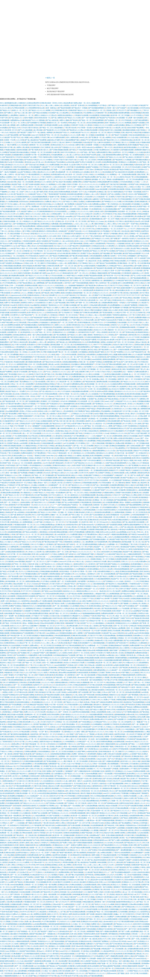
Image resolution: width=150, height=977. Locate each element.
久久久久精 (134, 561)
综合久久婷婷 (113, 310)
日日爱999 (14, 315)
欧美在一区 (86, 739)
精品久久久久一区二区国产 (40, 852)
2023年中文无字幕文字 (28, 912)
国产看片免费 (33, 150)
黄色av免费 (40, 379)
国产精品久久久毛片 (94, 478)
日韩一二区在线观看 (17, 285)
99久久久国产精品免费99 (41, 515)
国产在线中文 (24, 290)
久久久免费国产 (109, 917)
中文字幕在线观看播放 (44, 480)
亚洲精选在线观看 (24, 616)
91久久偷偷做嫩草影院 (67, 404)
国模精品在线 (15, 258)
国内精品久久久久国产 (71, 238)
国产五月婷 (123, 339)
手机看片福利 (115, 487)
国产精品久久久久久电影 (117, 105)
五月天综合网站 (24, 431)
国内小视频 (90, 813)
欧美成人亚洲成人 (15, 231)
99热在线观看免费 (113, 421)
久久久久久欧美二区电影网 (116, 490)
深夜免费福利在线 (75, 342)
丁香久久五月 (108, 147)
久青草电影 (144, 823)
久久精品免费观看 (39, 815)
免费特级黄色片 (67, 547)
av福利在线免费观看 (92, 746)
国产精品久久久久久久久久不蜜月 (37, 275)
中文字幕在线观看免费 (25, 766)
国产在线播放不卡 (36, 253)
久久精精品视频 (5, 939)
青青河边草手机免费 (123, 685)
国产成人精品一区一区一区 (106, 177)
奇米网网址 (104, 801)
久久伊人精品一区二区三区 (119, 616)
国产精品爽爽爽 (102, 527)
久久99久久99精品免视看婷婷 (76, 685)
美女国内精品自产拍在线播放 (55, 162)
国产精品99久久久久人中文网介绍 (80, 485)
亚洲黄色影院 (29, 640)
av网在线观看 (132, 833)
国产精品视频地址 (29, 349)
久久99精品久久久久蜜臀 (47, 870)
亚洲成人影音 (111, 110)
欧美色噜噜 (120, 394)
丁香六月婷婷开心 (47, 177)
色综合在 (29, 749)
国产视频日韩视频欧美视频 (63, 379)
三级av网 (9, 902)
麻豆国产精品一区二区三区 (58, 613)
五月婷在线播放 (18, 162)
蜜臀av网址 (34, 645)
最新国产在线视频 (138, 123)
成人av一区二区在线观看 (24, 463)
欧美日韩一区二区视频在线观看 (64, 835)
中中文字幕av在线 (121, 830)
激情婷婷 (12, 505)
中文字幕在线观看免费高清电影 (39, 539)
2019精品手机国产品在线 (37, 441)
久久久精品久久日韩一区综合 (25, 396)
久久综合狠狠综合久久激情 (42, 302)
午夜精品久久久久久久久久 (15, 206)
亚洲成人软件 (73, 665)
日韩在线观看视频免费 (62, 635)
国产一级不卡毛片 (130, 929)
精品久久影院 (129, 798)
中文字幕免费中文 (59, 167)
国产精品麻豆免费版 (27, 695)
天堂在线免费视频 (109, 635)
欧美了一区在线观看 (106, 773)
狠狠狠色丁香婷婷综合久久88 (37, 450)
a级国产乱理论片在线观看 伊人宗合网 (88, 162)
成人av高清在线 (68, 241)
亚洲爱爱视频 (108, 362)
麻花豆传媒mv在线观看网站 (123, 596)
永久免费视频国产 (137, 852)
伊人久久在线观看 (92, 394)
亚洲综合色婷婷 (136, 566)
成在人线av (34, 843)
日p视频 (81, 201)
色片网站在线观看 (26, 833)
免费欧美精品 (37, 899)
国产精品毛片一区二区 (47, 734)
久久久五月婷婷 (132, 105)
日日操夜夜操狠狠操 (22, 197)
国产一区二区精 (63, 552)
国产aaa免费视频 (31, 717)
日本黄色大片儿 (22, 187)
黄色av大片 (84, 606)
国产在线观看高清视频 (115, 525)
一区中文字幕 (121, 256)
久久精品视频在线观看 (31, 327)
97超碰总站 (21, 559)
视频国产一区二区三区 (104, 436)
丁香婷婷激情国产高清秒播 (56, 194)
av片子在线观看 (81, 529)
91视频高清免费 (51, 478)
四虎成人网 (49, 261)
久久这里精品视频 (75, 460)
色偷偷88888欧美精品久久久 (126, 902)
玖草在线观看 (92, 756)
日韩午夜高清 (9, 783)
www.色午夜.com (38, 162)
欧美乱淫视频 (144, 658)
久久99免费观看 (68, 741)
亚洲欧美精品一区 (124, 263)
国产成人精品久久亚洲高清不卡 (134, 157)
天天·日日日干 (17, 707)
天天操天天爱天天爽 (142, 914)
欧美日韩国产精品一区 (101, 616)
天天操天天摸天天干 (61, 830)
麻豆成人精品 (93, 349)
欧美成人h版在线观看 (131, 293)
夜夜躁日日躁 (70, 949)
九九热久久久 (65, 357)
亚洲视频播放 (145, 268)
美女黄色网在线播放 (22, 702)
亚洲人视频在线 (96, 667)
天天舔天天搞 (18, 672)
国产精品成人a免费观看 (117, 628)
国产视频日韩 (5, 875)
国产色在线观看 (19, 655)
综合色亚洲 (141, 238)
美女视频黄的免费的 (110, 507)
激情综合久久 (76, 495)
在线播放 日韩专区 (6, 655)
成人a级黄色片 (52, 413)
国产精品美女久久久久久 (133, 843)
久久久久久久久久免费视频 (118, 497)
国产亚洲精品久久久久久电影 (113, 581)
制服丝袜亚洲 (30, 845)
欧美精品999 (75, 855)
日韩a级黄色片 (100, 956)
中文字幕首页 (107, 214)
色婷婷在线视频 (22, 150)
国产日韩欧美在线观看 (87, 288)
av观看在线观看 (61, 825)
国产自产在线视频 (77, 658)
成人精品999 (142, 483)
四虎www (77, 483)
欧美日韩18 (136, 458)
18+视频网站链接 (46, 618)
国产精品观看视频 (120, 500)
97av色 (9, 162)
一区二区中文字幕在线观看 (44, 628)
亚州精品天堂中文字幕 (66, 818)
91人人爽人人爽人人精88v (50, 105)
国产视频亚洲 (34, 487)
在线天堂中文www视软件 (129, 219)
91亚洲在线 (27, 899)
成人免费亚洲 (46, 788)
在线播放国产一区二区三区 (58, 485)
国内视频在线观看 (127, 150)
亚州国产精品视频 (40, 724)
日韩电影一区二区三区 (132, 226)
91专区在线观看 (71, 354)
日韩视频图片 (132, 256)
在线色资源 (67, 436)
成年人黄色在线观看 (134, 446)
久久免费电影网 (13, 547)
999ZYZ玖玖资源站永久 (69, 152)
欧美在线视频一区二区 (120, 167)
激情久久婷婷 (117, 662)
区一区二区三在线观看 (70, 352)
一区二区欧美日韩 (30, 835)
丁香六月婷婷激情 (23, 253)
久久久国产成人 (124, 325)
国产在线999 (21, 648)
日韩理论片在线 (74, 682)
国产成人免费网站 (45, 855)
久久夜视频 (53, 875)
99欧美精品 (51, 216)
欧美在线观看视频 (70, 507)
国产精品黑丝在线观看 (52, 695)
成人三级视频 (121, 655)
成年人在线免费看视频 (126, 283)
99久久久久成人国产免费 (34, 192)
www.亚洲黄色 (17, 199)
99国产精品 (90, 409)
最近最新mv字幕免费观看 (19, 934)
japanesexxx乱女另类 (19, 295)
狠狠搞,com (25, 914)
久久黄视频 (127, 160)
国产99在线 (11, 635)
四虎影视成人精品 (62, 431)
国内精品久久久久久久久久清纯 (114, 704)
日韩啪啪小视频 (80, 650)
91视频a (92, 897)
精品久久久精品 (77, 475)
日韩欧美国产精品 (110, 376)
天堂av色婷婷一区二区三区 (100, 810)
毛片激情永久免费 (65, 914)
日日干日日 (52, 495)
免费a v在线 (117, 438)
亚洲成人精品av (90, 877)
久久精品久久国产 (83, 507)
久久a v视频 (131, 463)
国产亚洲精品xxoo (134, 917)
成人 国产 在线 (73, 372)
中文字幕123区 (115, 231)
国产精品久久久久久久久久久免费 (128, 359)
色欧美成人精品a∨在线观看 (108, 806)
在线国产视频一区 (41, 877)
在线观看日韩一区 (13, 332)
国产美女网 (136, 389)
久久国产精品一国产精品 (87, 152)
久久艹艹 (54, 505)
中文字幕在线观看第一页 (24, 505)
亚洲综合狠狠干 (79, 169)
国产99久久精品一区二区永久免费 (26, 248)
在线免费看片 (31, 384)
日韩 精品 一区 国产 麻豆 (39, 732)
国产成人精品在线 (127, 527)
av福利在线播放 (119, 125)
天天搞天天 (37, 749)
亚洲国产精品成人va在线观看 (17, 443)
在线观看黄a (125, 586)
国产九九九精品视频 (25, 130)
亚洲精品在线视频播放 (118, 446)
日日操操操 (140, 413)
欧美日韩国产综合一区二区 (37, 438)
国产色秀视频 (23, 473)
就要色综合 (138, 552)
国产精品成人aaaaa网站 (64, 216)
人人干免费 (5, 460)
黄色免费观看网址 (84, 347)
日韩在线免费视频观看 (121, 569)
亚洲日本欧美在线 (119, 258)
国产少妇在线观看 (77, 820)
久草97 (57, 396)
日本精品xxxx (72, 880)
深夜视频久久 (73, 332)
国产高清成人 (140, 798)
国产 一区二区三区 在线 (68, 266)
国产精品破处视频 (139, 739)
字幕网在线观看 (18, 179)
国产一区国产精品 (132, 224)
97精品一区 (56, 512)
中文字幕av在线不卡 (37, 862)
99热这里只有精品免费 (47, 909)
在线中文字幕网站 (15, 810)
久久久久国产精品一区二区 (99, 894)
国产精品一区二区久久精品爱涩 (96, 386)
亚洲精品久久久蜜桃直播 (127, 162)
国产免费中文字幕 (52, 956)
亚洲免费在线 (24, 847)
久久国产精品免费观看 (140, 120)
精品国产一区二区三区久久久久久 (52, 179)
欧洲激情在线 (97, 209)
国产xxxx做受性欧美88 (138, 569)
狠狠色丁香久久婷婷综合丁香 (99, 283)
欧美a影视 (28, 754)
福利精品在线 (68, 327)
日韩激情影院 (68, 542)
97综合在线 (14, 589)
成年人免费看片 (78, 633)
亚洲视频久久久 (80, 926)
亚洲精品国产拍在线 (102, 169)
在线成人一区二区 (69, 707)
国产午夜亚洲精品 (137, 557)
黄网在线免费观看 (109, 359)
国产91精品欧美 (52, 404)
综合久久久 (22, 374)
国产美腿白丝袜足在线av (83, 786)
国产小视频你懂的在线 (83, 771)
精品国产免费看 (91, 339)
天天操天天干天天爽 (95, 635)
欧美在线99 (106, 552)
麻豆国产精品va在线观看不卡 (133, 253)
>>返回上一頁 (50, 78)
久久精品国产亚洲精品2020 (74, 179)
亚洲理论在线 (141, 675)
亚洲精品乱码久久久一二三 (16, 929)
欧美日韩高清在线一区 (43, 118)
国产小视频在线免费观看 (111, 761)
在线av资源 (100, 288)
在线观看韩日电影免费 (49, 818)
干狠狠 (53, 852)
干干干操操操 (41, 404)
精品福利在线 (32, 936)
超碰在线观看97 (126, 288)
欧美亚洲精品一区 (128, 621)
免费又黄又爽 (91, 216)
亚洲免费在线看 (32, 855)
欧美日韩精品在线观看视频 (63, 569)
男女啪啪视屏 (144, 828)
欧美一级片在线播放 (105, 887)
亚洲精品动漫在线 (13, 298)
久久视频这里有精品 (30, 446)
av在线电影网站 (136, 502)
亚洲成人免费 (38, 576)
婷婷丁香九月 (141, 369)
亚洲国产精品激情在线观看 (93, 275)
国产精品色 (19, 882)
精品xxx (29, 376)
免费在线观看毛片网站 (104, 152)
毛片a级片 (67, 384)
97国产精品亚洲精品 (25, 283)
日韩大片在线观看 (57, 973)
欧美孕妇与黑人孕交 (59, 487)
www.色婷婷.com (6, 399)
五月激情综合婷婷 (6, 638)
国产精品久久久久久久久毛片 (45, 221)
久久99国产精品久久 (56, 411)
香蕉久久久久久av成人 (34, 214)
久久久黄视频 (94, 830)
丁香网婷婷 (36, 699)
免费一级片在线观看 (136, 118)
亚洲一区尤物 (59, 936)
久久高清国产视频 (12, 448)
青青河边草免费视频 (71, 618)
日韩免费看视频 (140, 835)
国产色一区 (96, 226)
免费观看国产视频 (93, 931)
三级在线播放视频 (98, 584)
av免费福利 (98, 147)
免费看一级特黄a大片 (79, 754)
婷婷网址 (118, 892)
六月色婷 (132, 808)
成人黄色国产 (9, 441)
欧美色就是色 (30, 889)
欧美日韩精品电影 (47, 534)
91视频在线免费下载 (53, 352)
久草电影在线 (18, 751)
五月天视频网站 (91, 241)
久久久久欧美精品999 (45, 936)
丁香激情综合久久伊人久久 (122, 926)
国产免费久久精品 (143, 729)
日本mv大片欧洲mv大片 (139, 169)
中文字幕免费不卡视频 (133, 431)
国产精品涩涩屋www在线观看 (92, 278)
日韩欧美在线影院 (102, 229)
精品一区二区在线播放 (109, 379)
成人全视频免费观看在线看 (107, 302)
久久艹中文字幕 (29, 300)
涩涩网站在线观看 (132, 246)
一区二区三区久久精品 (53, 416)
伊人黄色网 (13, 307)
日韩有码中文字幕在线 (29, 258)
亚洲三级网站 (47, 771)
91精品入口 (111, 727)
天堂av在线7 (65, 820)
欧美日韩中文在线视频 (138, 468)
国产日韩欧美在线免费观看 (89, 312)
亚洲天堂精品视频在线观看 (84, 579)
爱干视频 (29, 823)
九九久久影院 (135, 801)
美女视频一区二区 (36, 290)
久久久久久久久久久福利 (85, 211)
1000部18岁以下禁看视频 (120, 793)
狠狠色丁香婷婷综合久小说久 (67, 470)
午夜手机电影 (11, 465)
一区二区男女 (21, 123)
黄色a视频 (32, 342)
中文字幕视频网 (123, 855)
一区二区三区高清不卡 (117, 229)
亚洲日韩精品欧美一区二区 (108, 751)
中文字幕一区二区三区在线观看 (126, 613)
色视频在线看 (103, 954)
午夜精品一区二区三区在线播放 (112, 226)
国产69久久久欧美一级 (41, 746)
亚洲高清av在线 (52, 312)
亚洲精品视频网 (135, 310)
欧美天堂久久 (44, 150)
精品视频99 (120, 431)
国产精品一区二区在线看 (93, 426)
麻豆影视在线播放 (130, 147)
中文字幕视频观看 (58, 288)
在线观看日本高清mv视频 (34, 963)
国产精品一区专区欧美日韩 (12, 623)
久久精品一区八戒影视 (49, 971)
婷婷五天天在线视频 (131, 436)
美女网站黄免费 (72, 626)
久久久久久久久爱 (77, 939)
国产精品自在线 (60, 544)
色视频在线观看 (102, 354)
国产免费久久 (9, 113)
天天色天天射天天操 (74, 177)
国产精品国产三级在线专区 (132, 347)
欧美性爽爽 (45, 687)
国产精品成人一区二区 (62, 776)
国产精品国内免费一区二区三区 (14, 401)
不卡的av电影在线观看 (85, 150)
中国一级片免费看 (50, 884)
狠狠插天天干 (114, 470)
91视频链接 (85, 682)
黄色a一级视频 (125, 502)
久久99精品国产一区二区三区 (85, 741)
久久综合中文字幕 (37, 399)
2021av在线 (102, 697)
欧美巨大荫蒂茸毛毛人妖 (68, 717)
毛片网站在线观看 (18, 108)
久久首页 (145, 635)
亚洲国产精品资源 (89, 182)
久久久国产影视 (102, 628)
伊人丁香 (29, 665)
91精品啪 (144, 248)
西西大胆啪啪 (109, 391)
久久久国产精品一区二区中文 (42, 332)
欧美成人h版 (73, 608)
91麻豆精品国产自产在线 (31, 840)
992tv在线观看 (55, 500)
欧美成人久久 (116, 884)
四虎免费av (137, 635)
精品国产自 (45, 709)
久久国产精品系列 (143, 391)
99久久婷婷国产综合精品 (14, 529)
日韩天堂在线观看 (6, 835)
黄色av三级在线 (141, 342)
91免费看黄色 (130, 529)
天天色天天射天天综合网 (90, 576)
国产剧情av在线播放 (76, 441)
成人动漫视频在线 (86, 268)
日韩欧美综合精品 (126, 140)
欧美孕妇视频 (127, 438)
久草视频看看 (101, 648)
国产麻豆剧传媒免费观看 (70, 497)
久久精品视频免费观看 (102, 579)
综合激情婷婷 (35, 147)
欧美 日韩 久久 (96, 172)
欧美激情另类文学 (85, 332)
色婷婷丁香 (93, 473)
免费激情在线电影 (141, 653)
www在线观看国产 (61, 665)
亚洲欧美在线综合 (33, 295)
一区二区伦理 (129, 317)
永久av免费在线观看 (110, 919)
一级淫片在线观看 (54, 438)
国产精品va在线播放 (40, 113)
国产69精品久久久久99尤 (101, 238)
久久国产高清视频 (15, 860)
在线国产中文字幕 (21, 438)
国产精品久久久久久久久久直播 (89, 744)
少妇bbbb (23, 650)
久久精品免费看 (116, 372)
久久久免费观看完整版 (20, 364)
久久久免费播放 (110, 174)
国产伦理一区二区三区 (117, 692)
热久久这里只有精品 (60, 692)
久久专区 (118, 796)
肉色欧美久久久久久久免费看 (19, 862)
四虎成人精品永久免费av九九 (10, 914)
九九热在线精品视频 (110, 209)
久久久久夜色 (87, 374)
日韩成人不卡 (25, 667)
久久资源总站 (53, 315)
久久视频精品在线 (120, 367)
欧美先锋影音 (144, 517)
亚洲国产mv (99, 598)
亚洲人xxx (103, 882)
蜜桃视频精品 (108, 280)
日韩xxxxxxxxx (6, 270)
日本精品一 (24, 209)
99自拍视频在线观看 (46, 246)
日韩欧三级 (83, 665)
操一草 (146, 352)
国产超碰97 (120, 413)
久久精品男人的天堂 (119, 128)
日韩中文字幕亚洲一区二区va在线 (115, 786)
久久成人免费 (67, 781)
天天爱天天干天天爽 (81, 327)
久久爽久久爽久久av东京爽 (68, 307)
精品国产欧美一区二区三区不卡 (84, 517)
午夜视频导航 (9, 717)
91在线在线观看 (25, 892)
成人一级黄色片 (128, 372)
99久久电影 (137, 761)
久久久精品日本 (87, 214)
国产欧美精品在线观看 (125, 946)
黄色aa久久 (41, 951)
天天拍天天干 (51, 376)
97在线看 (145, 325)
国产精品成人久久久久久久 (123, 924)
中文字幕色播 (126, 120)
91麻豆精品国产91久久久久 (80, 132)
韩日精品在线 (128, 944)
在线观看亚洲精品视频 (60, 460)
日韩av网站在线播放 (136, 904)
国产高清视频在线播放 (29, 325)
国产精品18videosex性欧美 (52, 362)
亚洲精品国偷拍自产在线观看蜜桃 (22, 633)
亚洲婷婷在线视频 (86, 840)
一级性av (134, 810)
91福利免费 (137, 887)
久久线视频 (14, 847)
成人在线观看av (143, 667)
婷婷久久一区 (134, 300)
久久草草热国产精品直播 (111, 460)
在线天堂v (85, 219)
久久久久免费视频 (125, 123)
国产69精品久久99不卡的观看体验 (30, 189)
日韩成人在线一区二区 (32, 263)
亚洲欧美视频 (128, 165)
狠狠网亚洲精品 (85, 238)
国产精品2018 (6, 963)
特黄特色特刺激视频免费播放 (109, 416)
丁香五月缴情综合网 (45, 157)
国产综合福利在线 (50, 253)
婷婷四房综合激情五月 (30, 806)
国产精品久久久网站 (70, 201)
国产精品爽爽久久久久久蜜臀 (67, 258)
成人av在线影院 (46, 769)
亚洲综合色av (53, 248)
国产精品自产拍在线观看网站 (107, 263)
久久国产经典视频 (23, 544)
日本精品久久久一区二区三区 (54, 522)
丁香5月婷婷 (124, 764)
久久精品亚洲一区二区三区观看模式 (69, 381)
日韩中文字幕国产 (125, 589)
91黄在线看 (91, 300)
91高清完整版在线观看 (120, 520)
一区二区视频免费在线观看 (98, 470)
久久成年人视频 (81, 335)
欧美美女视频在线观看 (113, 374)
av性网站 (28, 808)
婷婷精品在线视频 (71, 766)
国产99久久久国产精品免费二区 (139, 433)
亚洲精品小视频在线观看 (98, 273)
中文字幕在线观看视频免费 (21, 786)
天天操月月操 (39, 416)
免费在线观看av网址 (97, 719)
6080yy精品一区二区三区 (77, 123)
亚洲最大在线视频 (70, 305)
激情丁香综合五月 (56, 709)
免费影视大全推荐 (109, 256)
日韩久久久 (125, 561)
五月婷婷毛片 (68, 483)
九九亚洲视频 (74, 606)
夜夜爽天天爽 (84, 372)
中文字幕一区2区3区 (56, 704)
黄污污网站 (27, 231)
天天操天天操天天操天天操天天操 (65, 160)
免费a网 (146, 806)
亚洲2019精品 (26, 850)
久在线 (30, 917)
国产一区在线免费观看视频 (80, 416)
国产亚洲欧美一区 (95, 137)
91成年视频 (139, 485)
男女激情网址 (58, 327)
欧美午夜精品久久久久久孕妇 (105, 813)
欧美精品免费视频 (102, 695)
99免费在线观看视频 (86, 549)
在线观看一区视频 (92, 145)
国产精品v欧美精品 (112, 399)
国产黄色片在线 (66, 759)
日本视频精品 (83, 352)
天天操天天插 (100, 364)
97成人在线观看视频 (14, 349)
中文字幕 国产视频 (79, 448)
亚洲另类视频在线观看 (138, 349)
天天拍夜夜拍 (134, 764)
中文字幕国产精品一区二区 (24, 675)
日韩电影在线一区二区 (87, 648)
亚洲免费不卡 (40, 907)
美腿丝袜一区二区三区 (115, 330)
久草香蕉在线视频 (67, 862)
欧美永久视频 (141, 290)
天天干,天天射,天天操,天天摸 (100, 372)
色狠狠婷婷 (136, 781)
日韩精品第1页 (135, 537)
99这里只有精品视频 (15, 216)
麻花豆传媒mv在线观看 (15, 714)
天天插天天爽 (45, 137)
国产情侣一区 (17, 564)
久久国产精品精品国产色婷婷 (38, 317)
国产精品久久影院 (58, 473)
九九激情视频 (141, 510)
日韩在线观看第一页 (56, 732)
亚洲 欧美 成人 (132, 655)
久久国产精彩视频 (133, 576)
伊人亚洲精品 (44, 897)
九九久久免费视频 (143, 251)
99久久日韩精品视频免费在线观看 (102, 796)
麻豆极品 (59, 446)
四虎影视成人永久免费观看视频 (21, 522)
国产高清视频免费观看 (96, 108)
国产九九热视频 (40, 389)
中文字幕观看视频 (73, 487)
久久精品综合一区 (99, 423)
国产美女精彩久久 (55, 241)
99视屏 (3, 729)
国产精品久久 (26, 485)
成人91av (6, 258)
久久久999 (20, 140)
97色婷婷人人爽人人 (54, 680)
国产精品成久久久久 (84, 584)
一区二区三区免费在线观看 (40, 337)
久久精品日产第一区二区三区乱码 (28, 643)
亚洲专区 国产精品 (52, 951)
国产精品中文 (15, 628)
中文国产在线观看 (100, 630)
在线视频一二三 (98, 374)
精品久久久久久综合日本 (92, 845)
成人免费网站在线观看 (39, 914)
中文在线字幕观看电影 (35, 958)
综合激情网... (105, 480)
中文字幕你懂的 (70, 796)
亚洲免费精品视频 (38, 830)
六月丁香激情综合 (29, 320)
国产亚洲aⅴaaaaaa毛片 (87, 525)
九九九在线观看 (143, 261)
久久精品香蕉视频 (105, 145)
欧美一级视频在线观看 (38, 566)
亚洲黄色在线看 (9, 852)
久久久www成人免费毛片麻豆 (74, 145)
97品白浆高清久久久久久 (129, 416)
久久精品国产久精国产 (124, 860)
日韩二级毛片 (112, 939)
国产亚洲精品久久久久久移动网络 (82, 640)
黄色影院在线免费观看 (103, 512)
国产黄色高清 (5, 510)
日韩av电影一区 (96, 507)
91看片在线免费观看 (45, 655)
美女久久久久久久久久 (42, 505)
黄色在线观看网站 (82, 539)
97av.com (90, 448)
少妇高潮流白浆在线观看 (110, 838)
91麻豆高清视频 (32, 648)
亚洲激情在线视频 (65, 633)
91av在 (38, 788)
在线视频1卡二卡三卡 (42, 640)
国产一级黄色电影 (121, 335)
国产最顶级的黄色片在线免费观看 (34, 268)
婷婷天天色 (44, 946)
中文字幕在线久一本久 (84, 295)
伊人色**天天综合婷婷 (55, 833)
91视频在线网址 (108, 492)
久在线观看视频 (25, 547)
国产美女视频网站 (125, 823)
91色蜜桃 (90, 912)
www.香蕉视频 (20, 561)
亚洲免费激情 (140, 172)
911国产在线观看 (6, 263)
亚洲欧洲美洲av (10, 643)
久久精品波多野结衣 (108, 951)
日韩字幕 (70, 167)
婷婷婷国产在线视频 (80, 798)
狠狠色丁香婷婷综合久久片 (97, 335)
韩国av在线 (141, 229)
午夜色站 (121, 529)
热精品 (8, 512)
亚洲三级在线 (49, 497)
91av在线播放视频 (57, 539)
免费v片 (25, 687)
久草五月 (93, 391)
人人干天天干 (131, 229)
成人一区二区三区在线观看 (32, 433)
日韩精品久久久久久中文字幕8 (82, 413)
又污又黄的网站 (47, 847)
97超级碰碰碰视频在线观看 (90, 613)
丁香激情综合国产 (135, 584)
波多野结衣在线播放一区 (61, 855)
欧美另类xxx (17, 603)
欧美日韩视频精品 (113, 586)
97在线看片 (25, 645)
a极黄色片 (96, 199)
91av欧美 (13, 305)
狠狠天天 (121, 751)
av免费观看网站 (100, 421)
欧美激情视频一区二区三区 (15, 581)
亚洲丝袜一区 (98, 505)
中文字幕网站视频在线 (131, 712)
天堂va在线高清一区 (67, 956)
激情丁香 (18, 381)
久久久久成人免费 (71, 473)
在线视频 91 (136, 480)
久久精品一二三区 (139, 182)
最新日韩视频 (11, 919)
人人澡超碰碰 (120, 243)
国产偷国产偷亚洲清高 (65, 852)
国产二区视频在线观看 (73, 450)
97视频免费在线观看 (37, 470)
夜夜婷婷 (79, 589)
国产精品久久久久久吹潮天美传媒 (34, 956)
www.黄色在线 (81, 478)
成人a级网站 (107, 137)
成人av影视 (129, 633)
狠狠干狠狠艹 (114, 650)
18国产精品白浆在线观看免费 (116, 463)
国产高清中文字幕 (76, 566)
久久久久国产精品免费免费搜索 (25, 226)
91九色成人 (99, 660)
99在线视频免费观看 (130, 214)
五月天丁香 (109, 352)
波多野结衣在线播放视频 (81, 712)
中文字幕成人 (103, 105)
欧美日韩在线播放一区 (70, 724)
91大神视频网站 (96, 724)
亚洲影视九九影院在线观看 (77, 966)
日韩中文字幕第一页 (74, 184)
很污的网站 (132, 339)
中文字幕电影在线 (139, 847)
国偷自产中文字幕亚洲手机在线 (92, 140)
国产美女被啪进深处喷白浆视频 (70, 727)
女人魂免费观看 (88, 542)
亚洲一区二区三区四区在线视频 (27, 635)
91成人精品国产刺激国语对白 (45, 783)
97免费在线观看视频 (136, 838)
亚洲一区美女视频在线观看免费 (113, 835)
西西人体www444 (79, 677)
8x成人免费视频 (103, 261)
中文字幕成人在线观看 (49, 581)
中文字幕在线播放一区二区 (108, 483)
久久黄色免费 (57, 238)
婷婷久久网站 (60, 823)
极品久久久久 (134, 478)
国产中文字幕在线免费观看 (71, 645)
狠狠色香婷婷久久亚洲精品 (84, 557)
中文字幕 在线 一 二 (43, 557)
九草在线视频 (21, 759)
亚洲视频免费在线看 (45, 835)
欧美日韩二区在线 (117, 653)
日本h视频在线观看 (13, 803)
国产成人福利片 (83, 305)
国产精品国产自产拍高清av (106, 118)
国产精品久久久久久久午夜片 (10, 574)
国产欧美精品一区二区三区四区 (47, 660)
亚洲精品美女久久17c (27, 330)
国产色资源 (28, 160)
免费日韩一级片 (123, 379)
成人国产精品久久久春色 (54, 507)
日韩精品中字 (143, 810)
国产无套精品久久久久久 (68, 147)
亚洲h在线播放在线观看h (28, 448)
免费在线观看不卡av (137, 645)
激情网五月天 (110, 771)
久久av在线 (34, 394)
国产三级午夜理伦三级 (129, 362)
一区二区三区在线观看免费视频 (13, 756)
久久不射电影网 (36, 825)
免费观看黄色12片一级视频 (21, 820)
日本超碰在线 (143, 426)
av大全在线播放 (40, 966)
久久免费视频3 (24, 776)
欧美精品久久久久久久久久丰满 (66, 520)
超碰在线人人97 (138, 273)
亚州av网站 (11, 238)
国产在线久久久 (81, 734)
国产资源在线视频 (58, 941)
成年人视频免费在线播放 (19, 458)
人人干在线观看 (124, 608)
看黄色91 (121, 483)
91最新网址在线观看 (31, 778)
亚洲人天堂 (26, 564)
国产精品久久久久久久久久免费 (20, 771)
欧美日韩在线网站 (54, 714)
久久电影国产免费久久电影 (94, 892)
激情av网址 (16, 744)
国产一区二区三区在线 (78, 931)
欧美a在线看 (16, 956)
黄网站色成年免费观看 (12, 791)
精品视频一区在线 (139, 298)
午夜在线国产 (107, 769)
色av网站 (14, 517)
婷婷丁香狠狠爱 (142, 793)
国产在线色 (30, 559)
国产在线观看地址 (15, 241)
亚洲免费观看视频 (93, 342)
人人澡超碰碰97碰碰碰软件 (75, 285)
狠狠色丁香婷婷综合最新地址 (117, 315)
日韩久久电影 (55, 589)
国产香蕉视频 (133, 695)
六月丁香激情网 (22, 418)
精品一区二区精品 (21, 352)
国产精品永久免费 (58, 603)
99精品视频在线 (88, 902)
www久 (2, 677)
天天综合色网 (119, 843)
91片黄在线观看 (125, 204)
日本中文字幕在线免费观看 (48, 394)
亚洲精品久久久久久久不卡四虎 (129, 337)
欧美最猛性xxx (79, 233)
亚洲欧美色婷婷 (79, 512)
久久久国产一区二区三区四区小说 (28, 280)
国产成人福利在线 (52, 120)
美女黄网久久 (28, 707)
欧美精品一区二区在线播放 (98, 418)
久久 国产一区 (31, 598)
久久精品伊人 (45, 187)
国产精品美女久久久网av (75, 130)
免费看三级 (95, 924)
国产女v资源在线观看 (54, 707)
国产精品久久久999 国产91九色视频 (102, 251)
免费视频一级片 (64, 756)
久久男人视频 (61, 184)
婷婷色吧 (49, 850)
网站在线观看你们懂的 (45, 335)
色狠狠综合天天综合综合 (39, 667)
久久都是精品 (46, 174)
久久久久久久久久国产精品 (112, 776)
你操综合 (102, 783)
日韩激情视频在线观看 (90, 483)
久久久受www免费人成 (89, 320)
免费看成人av (40, 478)
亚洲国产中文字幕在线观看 (102, 295)
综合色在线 (126, 231)
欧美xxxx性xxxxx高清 (108, 532)
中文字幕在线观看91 (72, 704)
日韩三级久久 (51, 381)
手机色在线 (110, 243)
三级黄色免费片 (124, 769)
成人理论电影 (38, 130)
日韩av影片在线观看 (115, 754)
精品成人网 (122, 187)
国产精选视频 (26, 867)
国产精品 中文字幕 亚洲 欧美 (59, 537)
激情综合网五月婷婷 (55, 887)
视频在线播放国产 (18, 889)
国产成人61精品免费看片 (133, 640)
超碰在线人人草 (34, 687)
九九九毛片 (102, 586)
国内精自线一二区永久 (109, 337)
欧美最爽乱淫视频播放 (16, 796)
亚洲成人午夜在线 (63, 566)
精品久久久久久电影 (102, 446)
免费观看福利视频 (78, 376)
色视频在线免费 (48, 510)
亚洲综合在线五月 (57, 145)
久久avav (136, 438)
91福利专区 (4, 105)
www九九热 (84, 137)
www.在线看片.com (21, 917)
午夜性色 (135, 823)
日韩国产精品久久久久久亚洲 (138, 971)
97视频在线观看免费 (128, 675)
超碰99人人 (127, 754)
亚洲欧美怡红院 (93, 520)
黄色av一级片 (43, 483)
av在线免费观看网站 (40, 924)
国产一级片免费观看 (89, 118)
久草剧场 (111, 335)
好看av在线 (132, 206)
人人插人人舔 (5, 458)
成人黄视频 (11, 125)
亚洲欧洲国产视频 (107, 746)
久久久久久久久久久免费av (20, 497)
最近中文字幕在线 (18, 963)
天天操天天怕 (90, 325)
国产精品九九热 (142, 145)
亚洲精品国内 (131, 490)
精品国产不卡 (47, 167)
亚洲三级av (76, 946)
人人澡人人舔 (65, 828)
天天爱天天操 (120, 197)
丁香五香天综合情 (70, 128)
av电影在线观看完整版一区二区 (125, 665)
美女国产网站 (136, 248)
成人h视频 (25, 137)
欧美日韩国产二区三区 (64, 189)
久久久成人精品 (133, 137)
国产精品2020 (125, 594)
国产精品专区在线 (48, 825)
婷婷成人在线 (43, 411)
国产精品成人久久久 (36, 372)
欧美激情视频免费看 (86, 608)
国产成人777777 (6, 179)
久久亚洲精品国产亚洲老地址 (120, 480)
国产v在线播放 (72, 406)
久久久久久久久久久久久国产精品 (42, 810)
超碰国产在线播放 (92, 167)
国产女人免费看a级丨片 (34, 206)
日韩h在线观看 (123, 919)
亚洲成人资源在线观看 (133, 189)
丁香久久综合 (51, 453)
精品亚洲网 (85, 699)
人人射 (34, 359)
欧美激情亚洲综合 (142, 332)
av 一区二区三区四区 (65, 229)
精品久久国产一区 (7, 917)
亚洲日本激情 (108, 734)
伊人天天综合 (74, 431)
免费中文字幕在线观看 (12, 302)
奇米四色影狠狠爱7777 (140, 515)
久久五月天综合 (75, 596)
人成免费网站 (14, 115)
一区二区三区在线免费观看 (134, 179)
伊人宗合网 (20, 838)
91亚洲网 (118, 875)
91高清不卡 (83, 621)
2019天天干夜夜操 (136, 734)
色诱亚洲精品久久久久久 (69, 958)
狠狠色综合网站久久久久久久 (87, 591)
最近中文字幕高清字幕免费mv (11, 404)
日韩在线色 (23, 682)
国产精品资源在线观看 (75, 337)
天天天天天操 (37, 771)
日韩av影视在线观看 (40, 860)
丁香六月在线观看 (13, 453)
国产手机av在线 (79, 216)
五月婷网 (12, 838)
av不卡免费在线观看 (45, 601)
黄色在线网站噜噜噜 (123, 727)
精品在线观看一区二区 (21, 584)
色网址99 (4, 557)
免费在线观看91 (24, 468)
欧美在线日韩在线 (102, 808)
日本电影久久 (61, 734)
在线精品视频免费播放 (70, 362)
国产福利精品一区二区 (56, 409)
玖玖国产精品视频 (41, 495)
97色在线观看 (39, 261)
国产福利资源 (5, 305)
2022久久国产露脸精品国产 (138, 194)
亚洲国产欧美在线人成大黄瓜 (54, 766)
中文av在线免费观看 (141, 820)
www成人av (68, 798)
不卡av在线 (42, 359)
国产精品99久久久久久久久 (120, 810)
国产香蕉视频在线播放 (140, 160)
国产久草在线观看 (16, 640)
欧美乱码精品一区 (66, 571)
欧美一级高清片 (104, 233)
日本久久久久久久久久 (101, 601)
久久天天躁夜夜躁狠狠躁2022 (44, 211)
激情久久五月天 (53, 914)
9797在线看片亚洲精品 (61, 251)
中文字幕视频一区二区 (94, 369)
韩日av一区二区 (34, 187)
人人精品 (130, 187)
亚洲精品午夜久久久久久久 (95, 465)
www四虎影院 (97, 359)
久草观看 (106, 677)
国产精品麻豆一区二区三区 (72, 630)
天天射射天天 (119, 880)
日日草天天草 (83, 473)
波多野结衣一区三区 (120, 152)
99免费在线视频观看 (105, 160)
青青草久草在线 (23, 305)
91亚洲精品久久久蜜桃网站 (56, 406)
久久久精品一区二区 (80, 860)
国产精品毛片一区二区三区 (45, 596)
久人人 (116, 889)
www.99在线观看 (102, 189)
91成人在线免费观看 (10, 386)
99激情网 (42, 270)
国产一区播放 (78, 187)
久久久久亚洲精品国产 (8, 253)
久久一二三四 (90, 436)
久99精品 (51, 446)
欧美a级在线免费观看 (133, 692)
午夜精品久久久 (28, 221)
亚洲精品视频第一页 (31, 882)
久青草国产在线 (133, 184)
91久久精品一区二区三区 (114, 732)
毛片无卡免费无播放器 (115, 192)
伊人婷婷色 (55, 892)
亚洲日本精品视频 (46, 840)
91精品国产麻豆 (66, 963)
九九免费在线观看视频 (37, 310)
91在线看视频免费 (97, 825)
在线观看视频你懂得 (63, 367)
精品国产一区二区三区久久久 (36, 561)
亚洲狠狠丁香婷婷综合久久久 (40, 941)
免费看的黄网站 (64, 872)
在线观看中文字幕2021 (106, 815)
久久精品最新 (138, 404)
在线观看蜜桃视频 (114, 621)
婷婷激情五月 (141, 339)
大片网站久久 (5, 823)
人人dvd (10, 248)
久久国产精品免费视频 (40, 409)
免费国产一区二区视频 (44, 330)
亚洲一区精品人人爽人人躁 (101, 537)
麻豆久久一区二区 (23, 238)
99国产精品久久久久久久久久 (28, 413)
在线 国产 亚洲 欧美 (78, 105)
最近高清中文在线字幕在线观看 (102, 880)
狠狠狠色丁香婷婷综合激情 (123, 887)
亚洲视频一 (84, 399)
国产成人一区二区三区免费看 (83, 446)
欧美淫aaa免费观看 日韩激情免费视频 (114, 658)
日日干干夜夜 (17, 662)
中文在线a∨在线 (121, 576)
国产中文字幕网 (22, 465)
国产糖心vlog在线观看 (76, 875)
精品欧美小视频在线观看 (104, 914)
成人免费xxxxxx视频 (36, 690)
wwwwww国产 (86, 487)
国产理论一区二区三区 (52, 135)
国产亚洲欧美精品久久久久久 (49, 490)
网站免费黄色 (126, 630)
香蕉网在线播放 (55, 574)
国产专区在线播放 (124, 270)
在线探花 (136, 860)
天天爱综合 (108, 867)
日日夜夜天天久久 (97, 322)
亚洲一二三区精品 (78, 759)
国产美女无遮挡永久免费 (134, 539)
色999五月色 (37, 621)
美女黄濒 (26, 147)
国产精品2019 (55, 423)
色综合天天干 (60, 426)
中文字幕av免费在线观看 (67, 899)
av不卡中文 (132, 813)
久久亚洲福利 (49, 544)
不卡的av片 (66, 788)
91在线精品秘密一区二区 (9, 520)
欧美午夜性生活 (32, 312)
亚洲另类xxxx (96, 828)
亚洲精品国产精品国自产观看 (38, 704)
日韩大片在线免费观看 (131, 759)
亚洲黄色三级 (98, 889)
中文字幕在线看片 (91, 233)
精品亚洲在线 (118, 147)
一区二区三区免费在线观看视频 (86, 544)
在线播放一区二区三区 (134, 697)
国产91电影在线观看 (33, 184)
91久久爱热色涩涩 (29, 204)
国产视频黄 (125, 603)
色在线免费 (62, 961)
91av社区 (47, 473)
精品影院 (96, 253)
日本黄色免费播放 (92, 569)
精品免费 (34, 601)
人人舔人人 (55, 187)
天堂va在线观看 (40, 381)
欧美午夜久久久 (70, 539)
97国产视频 (125, 672)
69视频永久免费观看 (35, 473)
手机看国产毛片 (142, 547)
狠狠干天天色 (25, 946)
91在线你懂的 (81, 409)
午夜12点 (44, 295)
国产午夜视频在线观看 (137, 616)
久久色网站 (21, 214)
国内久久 (41, 872)
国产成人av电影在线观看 (86, 266)
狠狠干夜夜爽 (135, 231)
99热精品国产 (87, 727)
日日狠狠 (19, 478)
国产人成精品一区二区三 (105, 216)
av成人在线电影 (6, 436)
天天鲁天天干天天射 (68, 589)
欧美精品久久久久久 (95, 581)
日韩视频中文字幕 (6, 958)
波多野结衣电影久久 (23, 852)
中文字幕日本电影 (123, 275)
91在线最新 (143, 973)
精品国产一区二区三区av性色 (78, 907)
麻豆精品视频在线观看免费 (88, 766)
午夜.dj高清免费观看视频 (106, 850)
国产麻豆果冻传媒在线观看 (79, 256)
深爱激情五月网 (64, 939)
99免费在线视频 (124, 934)
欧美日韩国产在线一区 (123, 455)
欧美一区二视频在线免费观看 (53, 662)
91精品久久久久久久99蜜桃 (42, 160)
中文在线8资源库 (13, 310)
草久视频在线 (25, 492)
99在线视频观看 (33, 929)
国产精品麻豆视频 (16, 160)
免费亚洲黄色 (73, 263)
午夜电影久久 (105, 347)
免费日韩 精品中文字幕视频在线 (44, 729)
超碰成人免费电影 (46, 132)
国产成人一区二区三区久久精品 (78, 492)
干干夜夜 (112, 699)
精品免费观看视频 (66, 224)
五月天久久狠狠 (79, 394)
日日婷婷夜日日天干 (108, 857)
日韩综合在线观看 (134, 367)
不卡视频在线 (80, 500)
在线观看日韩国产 (27, 628)
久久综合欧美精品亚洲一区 (125, 510)
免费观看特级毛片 (18, 939)
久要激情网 (43, 697)
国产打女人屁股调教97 (31, 626)
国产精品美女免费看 (89, 177)
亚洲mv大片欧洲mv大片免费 (100, 653)
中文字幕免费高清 (39, 453)
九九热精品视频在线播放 (84, 330)
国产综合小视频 (95, 692)
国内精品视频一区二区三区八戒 (62, 344)
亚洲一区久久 (137, 211)
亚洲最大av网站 (127, 766)
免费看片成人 (22, 539)
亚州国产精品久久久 (134, 709)
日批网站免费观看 (19, 857)
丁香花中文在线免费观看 (121, 852)
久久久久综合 (111, 450)
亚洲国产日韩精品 (96, 362)
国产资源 (117, 288)
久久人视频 (10, 369)
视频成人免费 (102, 754)
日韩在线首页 (141, 665)
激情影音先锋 (83, 470)
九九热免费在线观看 (68, 433)
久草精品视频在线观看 (14, 724)
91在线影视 (18, 899)
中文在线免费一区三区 (8, 123)
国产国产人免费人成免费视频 (119, 840)
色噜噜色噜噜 (118, 436)
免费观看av (8, 603)
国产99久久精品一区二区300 (79, 515)
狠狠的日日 (113, 695)
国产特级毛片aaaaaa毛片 (67, 670)
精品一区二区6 (97, 468)
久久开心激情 (137, 423)
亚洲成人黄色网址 (56, 746)
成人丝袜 (15, 423)
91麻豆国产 (73, 897)
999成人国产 (7, 857)
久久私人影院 (78, 695)
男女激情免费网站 (54, 877)
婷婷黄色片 (72, 675)
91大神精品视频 (25, 554)
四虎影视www (94, 749)
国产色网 (107, 187)
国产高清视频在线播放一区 (99, 539)
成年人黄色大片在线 (33, 769)
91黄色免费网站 (26, 764)
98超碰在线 (8, 672)
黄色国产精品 (12, 722)
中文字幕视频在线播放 (29, 574)
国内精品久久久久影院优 (43, 182)
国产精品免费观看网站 (134, 505)
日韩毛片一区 (121, 236)
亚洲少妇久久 (144, 695)
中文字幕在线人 (105, 167)
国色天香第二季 (143, 174)
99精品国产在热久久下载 (37, 194)
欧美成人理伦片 (134, 830)
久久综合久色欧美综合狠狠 (105, 510)
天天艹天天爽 (141, 894)
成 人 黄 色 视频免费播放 (82, 428)
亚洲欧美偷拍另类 (9, 621)
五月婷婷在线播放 (50, 229)
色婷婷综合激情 (114, 675)
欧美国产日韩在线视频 (88, 929)
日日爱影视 (10, 561)
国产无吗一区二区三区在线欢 (124, 342)
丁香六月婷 (133, 544)
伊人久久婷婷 (14, 944)
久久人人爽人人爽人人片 (49, 643)
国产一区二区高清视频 (21, 487)
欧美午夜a (144, 897)
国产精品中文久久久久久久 (127, 418)
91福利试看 (114, 601)
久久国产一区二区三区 (83, 904)
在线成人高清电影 (35, 458)
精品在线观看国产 (67, 786)
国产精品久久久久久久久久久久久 (25, 236)
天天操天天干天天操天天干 (129, 399)
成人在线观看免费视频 (57, 450)
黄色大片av (102, 534)
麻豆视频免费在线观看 (17, 275)
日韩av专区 (132, 500)
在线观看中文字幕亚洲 (111, 724)
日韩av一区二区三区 (17, 384)
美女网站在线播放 (117, 677)
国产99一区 (110, 968)
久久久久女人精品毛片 (111, 667)
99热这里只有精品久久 (65, 564)
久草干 (25, 704)
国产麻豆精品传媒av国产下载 (52, 542)
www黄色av (32, 719)
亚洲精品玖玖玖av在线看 (89, 921)
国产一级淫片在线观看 (31, 199)
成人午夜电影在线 (46, 327)
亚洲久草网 (133, 845)
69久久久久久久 (89, 611)
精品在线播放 (120, 290)
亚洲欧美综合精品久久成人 (62, 465)
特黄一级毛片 (70, 409)
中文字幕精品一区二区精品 (36, 579)
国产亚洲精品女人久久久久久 (103, 404)
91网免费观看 (26, 298)
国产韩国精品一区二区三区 (27, 931)
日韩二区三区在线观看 (90, 298)
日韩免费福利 (20, 347)
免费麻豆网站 (77, 182)
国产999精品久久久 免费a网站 (63, 638)
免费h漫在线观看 (90, 566)
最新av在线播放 (66, 293)
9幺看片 (138, 880)
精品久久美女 (78, 968)
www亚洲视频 (126, 781)
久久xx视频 (110, 904)
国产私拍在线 (106, 199)
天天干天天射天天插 (31, 838)
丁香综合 (81, 315)
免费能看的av (15, 120)
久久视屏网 (23, 719)
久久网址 (15, 542)
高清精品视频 (105, 115)
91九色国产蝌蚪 (80, 751)
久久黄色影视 (57, 436)
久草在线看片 (12, 872)
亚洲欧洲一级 (5, 497)
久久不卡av (128, 330)
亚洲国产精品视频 (138, 441)
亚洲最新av (42, 549)
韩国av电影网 (5, 517)
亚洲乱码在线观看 (91, 130)
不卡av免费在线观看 (20, 436)
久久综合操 (34, 584)
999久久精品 (129, 485)
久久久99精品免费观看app (46, 525)
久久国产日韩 (65, 423)
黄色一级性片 (78, 781)
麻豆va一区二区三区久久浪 (113, 165)
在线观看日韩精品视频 (96, 529)
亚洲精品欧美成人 (36, 497)
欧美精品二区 (12, 739)
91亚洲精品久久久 (72, 850)
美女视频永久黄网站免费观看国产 (83, 364)
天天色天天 (94, 416)
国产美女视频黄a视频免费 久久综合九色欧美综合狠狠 (130, 872)
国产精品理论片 (76, 490)
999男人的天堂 (12, 776)
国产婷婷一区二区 (58, 949)
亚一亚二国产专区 (77, 357)
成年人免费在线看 (72, 137)
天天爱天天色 (98, 833)
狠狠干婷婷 (76, 921)
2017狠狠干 (71, 734)
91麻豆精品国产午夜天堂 (103, 128)
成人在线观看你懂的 (74, 209)
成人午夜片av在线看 (19, 344)
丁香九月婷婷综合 (95, 236)
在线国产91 (146, 167)
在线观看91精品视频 (65, 719)
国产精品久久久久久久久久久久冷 (132, 381)
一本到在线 (11, 357)
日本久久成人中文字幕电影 (71, 764)
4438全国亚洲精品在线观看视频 (50, 630)
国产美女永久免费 (6, 243)
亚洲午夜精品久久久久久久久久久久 (73, 714)
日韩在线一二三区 (137, 934)
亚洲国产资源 (136, 754)
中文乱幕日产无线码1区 (139, 455)
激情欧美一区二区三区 (89, 815)
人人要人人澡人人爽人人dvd (96, 865)
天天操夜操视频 (76, 142)
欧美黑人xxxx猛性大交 (140, 589)
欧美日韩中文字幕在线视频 (23, 586)
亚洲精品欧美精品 (50, 719)
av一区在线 (28, 455)
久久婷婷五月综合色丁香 (125, 177)
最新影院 (38, 961)
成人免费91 (18, 147)
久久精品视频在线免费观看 (138, 520)
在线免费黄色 (91, 354)
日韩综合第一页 (88, 630)
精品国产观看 (99, 352)
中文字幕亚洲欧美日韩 (60, 110)
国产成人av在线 (141, 699)
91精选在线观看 (82, 672)
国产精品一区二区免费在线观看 (133, 155)
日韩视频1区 (4, 709)
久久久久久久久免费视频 (138, 406)
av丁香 (45, 820)
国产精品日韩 (45, 892)
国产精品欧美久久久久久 (33, 677)
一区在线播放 (66, 697)
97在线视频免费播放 (63, 339)
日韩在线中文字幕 (136, 788)
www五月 (106, 793)
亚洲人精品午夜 (126, 132)
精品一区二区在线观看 (26, 182)
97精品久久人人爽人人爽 (64, 739)
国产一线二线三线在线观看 (86, 675)
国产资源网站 (119, 352)
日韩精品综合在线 (98, 246)
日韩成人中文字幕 (70, 810)
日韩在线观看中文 (57, 557)
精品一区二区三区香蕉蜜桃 (140, 961)
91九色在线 (101, 339)
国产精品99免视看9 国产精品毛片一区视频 (72, 108)
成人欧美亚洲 (108, 665)
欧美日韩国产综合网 (89, 155)
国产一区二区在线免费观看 (22, 685)
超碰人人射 (101, 155)
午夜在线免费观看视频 (15, 680)
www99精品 (30, 660)
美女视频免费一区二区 (64, 172)
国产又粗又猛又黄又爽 (21, 638)
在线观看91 (39, 307)
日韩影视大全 (28, 251)
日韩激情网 (112, 241)
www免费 (48, 399)
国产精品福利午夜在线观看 (103, 268)
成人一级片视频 (61, 806)
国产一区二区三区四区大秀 (67, 322)
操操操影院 (119, 317)
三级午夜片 (68, 283)
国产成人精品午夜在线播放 (62, 182)
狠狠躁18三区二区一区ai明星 (57, 123)
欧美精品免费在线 (20, 335)
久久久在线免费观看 (141, 662)
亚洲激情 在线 (134, 142)
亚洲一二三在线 (45, 288)
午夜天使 (24, 744)
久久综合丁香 (36, 547)
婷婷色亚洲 (133, 335)
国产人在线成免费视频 (90, 806)
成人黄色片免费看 (85, 601)
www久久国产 (110, 401)
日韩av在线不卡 (58, 904)
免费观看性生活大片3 (107, 431)
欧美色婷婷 (18, 806)
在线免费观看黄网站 (25, 924)
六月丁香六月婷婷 (134, 315)
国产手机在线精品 (127, 487)
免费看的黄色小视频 (92, 532)
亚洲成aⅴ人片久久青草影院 (49, 954)
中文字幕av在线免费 (95, 685)
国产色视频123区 (24, 653)
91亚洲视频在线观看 (88, 495)
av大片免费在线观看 (58, 137)
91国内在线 (138, 165)
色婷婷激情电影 (138, 549)
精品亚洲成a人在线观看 (114, 682)
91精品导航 (137, 132)
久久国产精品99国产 (26, 315)
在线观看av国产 (95, 835)
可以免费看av (88, 113)
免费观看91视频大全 (142, 150)
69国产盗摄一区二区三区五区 (107, 963)
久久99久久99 (95, 699)
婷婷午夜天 (13, 470)
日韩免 (101, 130)
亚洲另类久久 (41, 680)
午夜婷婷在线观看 (29, 241)
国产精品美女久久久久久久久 (96, 973)
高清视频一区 (86, 209)
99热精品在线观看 (78, 746)
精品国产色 (129, 877)
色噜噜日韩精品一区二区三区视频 (102, 559)
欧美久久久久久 (16, 626)
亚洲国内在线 (101, 525)
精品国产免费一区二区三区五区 (89, 870)
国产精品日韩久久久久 (112, 140)
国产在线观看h (43, 574)
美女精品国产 (68, 446)
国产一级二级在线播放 (61, 606)
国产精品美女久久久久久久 (84, 463)
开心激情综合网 (44, 589)
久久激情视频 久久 (140, 596)
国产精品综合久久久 (109, 458)
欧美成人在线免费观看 (92, 951)
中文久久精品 (38, 665)
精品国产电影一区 (18, 184)
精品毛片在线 (109, 833)
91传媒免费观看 (57, 155)
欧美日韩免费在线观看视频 (40, 169)
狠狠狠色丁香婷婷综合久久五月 (52, 305)
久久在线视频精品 (124, 564)
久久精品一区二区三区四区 (87, 160)
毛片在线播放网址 (15, 569)
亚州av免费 (141, 717)
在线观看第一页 (72, 157)
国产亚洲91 (93, 850)
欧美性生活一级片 (52, 902)
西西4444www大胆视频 (91, 936)
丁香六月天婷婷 (123, 507)
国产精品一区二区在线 (84, 655)
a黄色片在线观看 (42, 241)
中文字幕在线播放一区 (82, 818)
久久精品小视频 (131, 409)
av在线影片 (109, 288)
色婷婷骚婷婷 (138, 330)
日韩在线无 (37, 591)
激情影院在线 (97, 786)
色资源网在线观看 (121, 559)
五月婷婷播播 (123, 912)
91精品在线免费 (58, 330)
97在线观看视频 (79, 167)
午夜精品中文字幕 (14, 485)
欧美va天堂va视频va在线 (22, 399)
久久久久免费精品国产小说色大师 (80, 778)
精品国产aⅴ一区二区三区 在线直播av (87, 379)
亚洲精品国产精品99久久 (19, 773)
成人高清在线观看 (39, 707)
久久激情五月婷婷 (66, 653)
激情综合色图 (140, 591)
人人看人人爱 (42, 342)
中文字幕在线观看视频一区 (60, 857)
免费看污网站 (45, 857)
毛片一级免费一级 (10, 616)
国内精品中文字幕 (45, 692)
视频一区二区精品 (66, 512)
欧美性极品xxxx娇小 (112, 897)
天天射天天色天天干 (113, 781)
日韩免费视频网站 (40, 586)
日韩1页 (125, 194)
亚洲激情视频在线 (96, 219)
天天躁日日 (21, 926)
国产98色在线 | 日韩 (112, 825)
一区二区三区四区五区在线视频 (11, 327)
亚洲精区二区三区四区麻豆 (50, 401)
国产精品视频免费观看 (139, 278)
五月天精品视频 (122, 813)
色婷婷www (133, 559)
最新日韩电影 (99, 224)
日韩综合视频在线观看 (129, 966)
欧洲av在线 (63, 643)
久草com (105, 692)
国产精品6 (71, 335)
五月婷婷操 (77, 963)
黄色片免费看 (55, 293)
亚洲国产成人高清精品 (96, 399)
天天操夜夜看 (110, 643)
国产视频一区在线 (55, 917)
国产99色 (79, 433)
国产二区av (20, 919)
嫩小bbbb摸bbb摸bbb (65, 428)
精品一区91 (123, 963)
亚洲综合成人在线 (95, 761)
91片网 (17, 219)
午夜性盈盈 (118, 759)
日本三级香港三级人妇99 (49, 147)
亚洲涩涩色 (82, 354)
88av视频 (10, 855)
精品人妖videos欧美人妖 (107, 921)
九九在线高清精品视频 (9, 169)
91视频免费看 (101, 266)
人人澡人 (74, 857)
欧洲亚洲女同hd (72, 525)
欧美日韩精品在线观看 (84, 404)
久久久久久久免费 (74, 135)
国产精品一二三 (134, 744)
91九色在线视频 (14, 645)
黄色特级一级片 (35, 460)
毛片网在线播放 (28, 389)
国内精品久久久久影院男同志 (20, 601)
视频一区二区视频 (88, 135)
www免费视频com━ (123, 532)
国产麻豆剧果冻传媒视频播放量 (19, 734)
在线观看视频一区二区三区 (76, 226)
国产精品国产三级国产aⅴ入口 (48, 931)
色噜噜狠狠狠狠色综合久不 (84, 956)
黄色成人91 (141, 954)
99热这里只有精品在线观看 (139, 626)
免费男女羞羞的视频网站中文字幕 (135, 525)
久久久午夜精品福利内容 (91, 231)
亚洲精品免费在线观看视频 (10, 492)
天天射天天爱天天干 (57, 584)
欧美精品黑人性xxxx (107, 791)
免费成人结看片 (8, 692)
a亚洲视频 (121, 828)
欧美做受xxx (31, 344)
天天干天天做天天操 (135, 322)
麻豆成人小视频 (66, 448)
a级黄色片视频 (12, 870)
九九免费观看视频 (74, 298)
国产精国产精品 (52, 270)
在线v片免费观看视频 (18, 598)
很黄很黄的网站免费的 (114, 155)
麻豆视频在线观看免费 (34, 362)
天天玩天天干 (65, 902)
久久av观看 (10, 882)
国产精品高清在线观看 (125, 450)
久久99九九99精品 (32, 741)
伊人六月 (125, 300)
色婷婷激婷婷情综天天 (46, 325)
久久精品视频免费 (106, 924)
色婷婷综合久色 (60, 177)
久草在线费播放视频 (52, 369)
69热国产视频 (18, 712)
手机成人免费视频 (65, 860)
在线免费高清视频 (103, 571)
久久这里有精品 (10, 379)
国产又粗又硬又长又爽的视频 (24, 949)
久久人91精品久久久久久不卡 (73, 808)
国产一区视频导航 (19, 660)
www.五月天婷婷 (37, 135)
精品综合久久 (141, 357)
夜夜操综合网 (142, 473)
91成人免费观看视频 (116, 640)
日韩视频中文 (26, 791)
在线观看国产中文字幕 (49, 670)
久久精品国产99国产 (98, 490)
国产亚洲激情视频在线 (29, 219)
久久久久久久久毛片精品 (124, 951)
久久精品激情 (42, 912)
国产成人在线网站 (114, 194)
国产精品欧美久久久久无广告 (46, 349)
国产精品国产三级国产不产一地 (29, 132)
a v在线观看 (145, 830)
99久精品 (97, 608)
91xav (26, 233)
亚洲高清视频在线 (141, 201)
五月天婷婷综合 (130, 251)
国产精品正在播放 (69, 709)
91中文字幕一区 (13, 554)
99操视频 (114, 233)
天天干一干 (62, 801)
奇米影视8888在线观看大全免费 (21, 527)
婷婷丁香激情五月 (111, 123)
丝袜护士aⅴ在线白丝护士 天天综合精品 (69, 783)
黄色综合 (28, 162)
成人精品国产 (123, 695)
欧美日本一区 (21, 483)
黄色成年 (54, 889)
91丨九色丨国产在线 (103, 300)
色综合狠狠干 (13, 557)
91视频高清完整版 (44, 603)
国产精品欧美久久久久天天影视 (55, 130)
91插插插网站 (87, 889)
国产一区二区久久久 (82, 273)
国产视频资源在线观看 (41, 423)
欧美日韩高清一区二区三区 (49, 199)
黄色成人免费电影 (49, 189)
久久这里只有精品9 (31, 529)
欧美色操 (88, 500)
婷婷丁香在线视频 (10, 374)
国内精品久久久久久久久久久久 (126, 391)
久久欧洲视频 (90, 662)
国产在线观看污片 (120, 719)
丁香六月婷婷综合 (112, 204)
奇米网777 (108, 598)
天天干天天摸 (20, 261)
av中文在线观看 (69, 443)
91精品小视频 (32, 483)
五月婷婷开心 (83, 618)
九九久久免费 (42, 672)
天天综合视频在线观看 (61, 769)
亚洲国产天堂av (86, 253)
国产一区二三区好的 (77, 206)
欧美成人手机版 (90, 702)
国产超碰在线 (104, 307)
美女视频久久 (133, 909)
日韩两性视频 (114, 909)
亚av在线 (16, 394)
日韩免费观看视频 (100, 396)
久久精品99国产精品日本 (114, 554)
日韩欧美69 (24, 394)
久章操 (13, 534)
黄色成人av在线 (54, 364)
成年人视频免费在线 (120, 145)
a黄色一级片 (31, 335)
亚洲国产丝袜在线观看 (123, 492)
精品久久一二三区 (6, 236)
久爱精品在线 (38, 229)
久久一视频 (136, 722)
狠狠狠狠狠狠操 (58, 480)
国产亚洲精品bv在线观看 (122, 268)
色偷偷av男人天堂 (101, 640)
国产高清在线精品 (93, 926)
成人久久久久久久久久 (82, 559)
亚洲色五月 (100, 897)
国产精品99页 (50, 339)
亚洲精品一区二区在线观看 (138, 233)
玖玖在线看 (124, 909)
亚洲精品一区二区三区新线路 (103, 500)
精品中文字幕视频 (114, 132)
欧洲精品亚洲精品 (51, 865)
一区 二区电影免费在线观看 (127, 174)
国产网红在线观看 (94, 838)
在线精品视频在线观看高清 (15, 552)
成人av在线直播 (122, 744)
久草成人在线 (132, 386)
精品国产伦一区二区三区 (119, 579)
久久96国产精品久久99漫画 (73, 275)
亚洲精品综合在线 (85, 941)
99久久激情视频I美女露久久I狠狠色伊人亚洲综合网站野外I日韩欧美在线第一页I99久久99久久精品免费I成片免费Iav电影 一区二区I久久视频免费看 (50, 103)
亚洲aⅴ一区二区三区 (24, 699)
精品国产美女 (125, 778)
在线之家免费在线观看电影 (68, 736)
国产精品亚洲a (91, 285)
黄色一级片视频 (11, 473)
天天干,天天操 (14, 667)
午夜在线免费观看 (59, 209)
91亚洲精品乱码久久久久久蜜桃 (25, 727)
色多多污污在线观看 (21, 372)
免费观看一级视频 (71, 288)
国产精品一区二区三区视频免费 (43, 475)
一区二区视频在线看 (85, 505)
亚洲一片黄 (92, 571)
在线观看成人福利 (35, 736)
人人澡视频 (71, 211)
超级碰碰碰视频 (120, 714)
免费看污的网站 (120, 833)
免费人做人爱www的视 (33, 921)
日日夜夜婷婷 (127, 273)
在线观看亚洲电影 (95, 492)
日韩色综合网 (17, 433)
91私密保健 (111, 902)
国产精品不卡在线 (102, 944)
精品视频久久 (57, 788)
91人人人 (42, 312)
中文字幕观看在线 (125, 601)
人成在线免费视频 (143, 490)
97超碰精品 (69, 480)
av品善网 (135, 611)
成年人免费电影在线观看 (25, 125)
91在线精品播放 (114, 381)
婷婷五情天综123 (86, 317)
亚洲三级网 (111, 860)
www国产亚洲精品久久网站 (27, 172)
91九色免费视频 (90, 441)
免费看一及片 (109, 736)
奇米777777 (98, 344)
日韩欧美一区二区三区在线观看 (77, 761)
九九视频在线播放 (70, 347)
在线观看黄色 (121, 709)
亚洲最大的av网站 (71, 549)
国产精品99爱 (17, 480)
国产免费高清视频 (53, 386)
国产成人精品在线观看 (135, 428)
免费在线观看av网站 (33, 581)
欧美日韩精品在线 (86, 946)
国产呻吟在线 (38, 520)
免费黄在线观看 (26, 453)
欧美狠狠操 (93, 672)
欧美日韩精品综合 (51, 243)
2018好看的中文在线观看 (61, 882)
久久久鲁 (24, 317)
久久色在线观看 (89, 808)
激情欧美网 (93, 697)
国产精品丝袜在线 (89, 381)
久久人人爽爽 (107, 426)
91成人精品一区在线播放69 (56, 492)
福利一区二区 (128, 364)
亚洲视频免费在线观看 (128, 327)
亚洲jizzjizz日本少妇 (7, 197)
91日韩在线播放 (128, 201)
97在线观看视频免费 (41, 917)
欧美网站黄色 (46, 155)
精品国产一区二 (99, 547)
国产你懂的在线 (129, 862)
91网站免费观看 (121, 917)
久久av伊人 (111, 865)
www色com (130, 741)
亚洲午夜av (46, 749)
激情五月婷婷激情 (24, 273)
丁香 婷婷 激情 (134, 897)
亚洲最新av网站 (126, 958)
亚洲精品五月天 (125, 650)
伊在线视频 (136, 204)
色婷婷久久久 (28, 724)
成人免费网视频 (39, 283)
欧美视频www (18, 263)
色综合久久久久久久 (60, 372)
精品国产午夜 (128, 552)
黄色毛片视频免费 (121, 904)
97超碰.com (33, 209)
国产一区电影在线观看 (122, 349)
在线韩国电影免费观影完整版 (61, 754)
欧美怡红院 (133, 667)
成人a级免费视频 (21, 971)
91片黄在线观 (103, 909)
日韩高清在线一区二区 (113, 690)
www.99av (50, 455)
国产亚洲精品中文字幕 (115, 357)
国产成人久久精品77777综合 (84, 598)
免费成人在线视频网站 (55, 579)
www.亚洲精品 (11, 951)
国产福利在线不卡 (124, 687)
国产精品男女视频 (106, 626)
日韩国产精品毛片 (59, 157)
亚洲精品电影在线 (15, 105)
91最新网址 (145, 458)
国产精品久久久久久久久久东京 (61, 687)
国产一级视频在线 (49, 934)
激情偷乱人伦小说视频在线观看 (60, 946)
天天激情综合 (17, 320)
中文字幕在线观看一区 (73, 522)
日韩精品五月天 (97, 847)
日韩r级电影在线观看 (11, 209)
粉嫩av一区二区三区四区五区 (124, 914)
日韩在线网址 (91, 453)
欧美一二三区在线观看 (50, 939)
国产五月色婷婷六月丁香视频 (69, 312)
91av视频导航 (35, 305)
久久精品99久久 (136, 727)
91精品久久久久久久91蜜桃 (103, 125)
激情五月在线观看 (114, 630)
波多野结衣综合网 (65, 889)
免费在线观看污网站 (125, 354)
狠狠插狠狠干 (29, 416)
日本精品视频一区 (62, 596)
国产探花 (72, 150)
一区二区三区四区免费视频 (16, 339)
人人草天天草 (83, 897)
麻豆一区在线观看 (62, 268)
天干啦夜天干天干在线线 (40, 616)
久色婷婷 (30, 374)
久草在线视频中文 (51, 756)
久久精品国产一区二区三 (29, 270)
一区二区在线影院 (18, 256)
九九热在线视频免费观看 (39, 197)
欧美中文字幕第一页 (80, 571)
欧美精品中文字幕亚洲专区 (139, 507)
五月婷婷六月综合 (17, 921)
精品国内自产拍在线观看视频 (89, 438)
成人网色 (42, 413)
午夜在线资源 (108, 714)
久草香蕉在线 (35, 569)
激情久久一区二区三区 (20, 110)
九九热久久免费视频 (33, 347)
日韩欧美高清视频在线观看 (12, 446)
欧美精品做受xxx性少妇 (59, 174)
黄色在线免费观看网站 (58, 278)
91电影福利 (75, 840)
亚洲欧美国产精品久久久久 (77, 110)
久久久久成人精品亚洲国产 (24, 961)
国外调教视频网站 (111, 211)
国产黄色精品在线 (63, 280)
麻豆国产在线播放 (80, 349)
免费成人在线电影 (107, 342)
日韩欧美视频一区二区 (8, 428)
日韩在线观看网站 (136, 857)
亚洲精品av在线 (92, 882)
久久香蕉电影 (81, 919)
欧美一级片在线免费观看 (20, 566)
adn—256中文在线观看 (93, 206)
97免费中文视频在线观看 (31, 968)
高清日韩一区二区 (53, 357)
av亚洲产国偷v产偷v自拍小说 (81, 423)
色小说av (57, 246)
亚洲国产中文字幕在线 (81, 719)
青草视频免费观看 (101, 717)
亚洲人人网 (68, 847)
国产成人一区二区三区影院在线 (95, 357)
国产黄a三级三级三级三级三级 (64, 421)
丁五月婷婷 (146, 554)
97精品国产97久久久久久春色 (126, 401)
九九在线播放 (47, 465)
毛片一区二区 (18, 177)
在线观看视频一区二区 (103, 135)
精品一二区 (60, 354)
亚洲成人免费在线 (111, 823)
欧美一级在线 (137, 687)
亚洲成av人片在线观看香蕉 (124, 216)
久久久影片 (49, 830)
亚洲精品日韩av (55, 867)
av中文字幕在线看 (20, 322)
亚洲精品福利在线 (112, 648)
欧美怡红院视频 (96, 793)
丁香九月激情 (74, 399)
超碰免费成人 (38, 463)
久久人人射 (36, 722)
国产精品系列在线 (135, 307)
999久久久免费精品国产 (133, 783)
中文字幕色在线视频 (103, 325)
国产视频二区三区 (45, 238)
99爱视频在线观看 (102, 650)
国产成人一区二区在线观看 (50, 828)
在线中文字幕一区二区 (95, 803)
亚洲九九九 (90, 512)
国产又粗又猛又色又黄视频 (35, 165)
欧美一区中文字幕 (132, 973)
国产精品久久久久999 (10, 490)
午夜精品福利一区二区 (65, 453)
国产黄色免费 (14, 576)
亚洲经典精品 (45, 224)
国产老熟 (45, 591)
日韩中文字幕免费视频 (77, 532)
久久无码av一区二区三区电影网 (56, 298)
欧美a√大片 (102, 939)
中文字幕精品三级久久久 (119, 142)
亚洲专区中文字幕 (47, 569)
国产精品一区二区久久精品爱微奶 (51, 128)
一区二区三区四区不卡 (141, 374)
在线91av (100, 391)
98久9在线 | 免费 (140, 460)
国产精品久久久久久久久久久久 (81, 552)
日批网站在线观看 (139, 771)
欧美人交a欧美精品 (122, 815)
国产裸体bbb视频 (76, 243)
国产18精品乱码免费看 (104, 702)
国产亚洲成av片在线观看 (55, 803)
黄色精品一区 (14, 650)
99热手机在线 (58, 618)
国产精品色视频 (116, 253)
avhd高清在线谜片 (77, 892)
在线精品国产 (63, 231)
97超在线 (37, 293)
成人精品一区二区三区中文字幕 (39, 973)
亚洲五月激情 (124, 310)
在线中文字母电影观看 (105, 596)
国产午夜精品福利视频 (107, 820)
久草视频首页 (65, 310)
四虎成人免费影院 (60, 628)
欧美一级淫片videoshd (85, 147)
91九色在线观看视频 (124, 458)
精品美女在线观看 (79, 914)
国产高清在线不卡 (122, 643)
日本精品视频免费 (47, 443)
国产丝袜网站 (29, 877)
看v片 (50, 209)
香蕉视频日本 (110, 443)
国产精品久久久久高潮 (73, 118)
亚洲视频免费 (129, 653)
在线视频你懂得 (17, 155)
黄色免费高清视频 (29, 480)
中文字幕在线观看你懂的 (126, 921)
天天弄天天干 (69, 463)
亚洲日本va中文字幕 (56, 796)
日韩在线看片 (39, 125)
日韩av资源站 (11, 559)
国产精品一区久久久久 (32, 177)
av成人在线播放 (64, 125)
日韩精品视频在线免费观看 (49, 571)
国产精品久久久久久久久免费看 (40, 110)
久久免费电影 (32, 887)
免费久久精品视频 (101, 497)
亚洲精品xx (78, 611)
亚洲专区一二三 (130, 581)
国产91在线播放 (128, 606)
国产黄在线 (74, 120)
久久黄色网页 (110, 246)
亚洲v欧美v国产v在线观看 (29, 589)
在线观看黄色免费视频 (11, 450)
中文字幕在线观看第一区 (50, 921)
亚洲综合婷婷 (35, 776)
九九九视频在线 (25, 813)
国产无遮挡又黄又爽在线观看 (67, 870)
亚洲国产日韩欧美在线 (71, 317)
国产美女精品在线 (109, 236)
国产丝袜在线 (27, 860)
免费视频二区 (38, 766)
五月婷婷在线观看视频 (92, 337)
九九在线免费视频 (139, 288)
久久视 (79, 707)
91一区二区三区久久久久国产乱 (71, 396)
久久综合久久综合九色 (50, 736)
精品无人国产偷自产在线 (19, 690)
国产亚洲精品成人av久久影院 (108, 298)
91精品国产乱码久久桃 (83, 204)
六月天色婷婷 (65, 391)
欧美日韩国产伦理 (78, 465)
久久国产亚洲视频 (132, 465)
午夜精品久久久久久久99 (118, 433)
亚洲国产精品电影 (86, 833)
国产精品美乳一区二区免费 (62, 677)
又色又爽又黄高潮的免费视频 (75, 944)
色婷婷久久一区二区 (27, 115)
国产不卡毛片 (69, 650)
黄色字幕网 (71, 302)
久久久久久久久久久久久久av (80, 917)
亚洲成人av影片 (89, 243)
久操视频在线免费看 (67, 926)
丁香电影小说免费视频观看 (114, 179)
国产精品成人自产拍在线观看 (57, 966)
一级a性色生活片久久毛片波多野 (109, 591)
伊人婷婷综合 (16, 293)
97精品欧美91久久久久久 (75, 426)
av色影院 (114, 283)
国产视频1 (121, 973)
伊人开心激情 (33, 897)
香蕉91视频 (86, 707)
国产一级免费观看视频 (124, 850)
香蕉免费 (116, 778)
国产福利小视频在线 (74, 278)
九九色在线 (35, 946)
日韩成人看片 (72, 586)
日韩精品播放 (43, 248)
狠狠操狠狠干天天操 (73, 623)
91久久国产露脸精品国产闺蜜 (83, 554)
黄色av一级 (51, 268)
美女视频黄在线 (69, 418)
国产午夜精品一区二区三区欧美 (76, 803)
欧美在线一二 (122, 971)
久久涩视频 (6, 921)
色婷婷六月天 (44, 256)
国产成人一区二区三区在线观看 (89, 248)
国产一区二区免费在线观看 (67, 581)
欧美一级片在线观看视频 (100, 739)
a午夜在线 (99, 734)
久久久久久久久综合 (14, 729)
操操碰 (31, 773)
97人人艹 (50, 359)
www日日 (63, 951)
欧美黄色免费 (88, 290)
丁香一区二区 (35, 739)
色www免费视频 (92, 773)
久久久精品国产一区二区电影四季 (118, 670)
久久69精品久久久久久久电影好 (137, 751)
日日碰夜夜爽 (62, 744)
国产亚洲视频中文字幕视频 (36, 123)
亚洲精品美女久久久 (60, 332)
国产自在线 (7, 199)
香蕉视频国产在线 (78, 339)
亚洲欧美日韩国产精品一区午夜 (56, 907)
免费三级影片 (33, 870)
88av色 (36, 623)
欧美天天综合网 (29, 478)
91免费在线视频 (94, 258)
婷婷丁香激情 (9, 675)
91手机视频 (105, 231)
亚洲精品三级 (102, 192)
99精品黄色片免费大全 (70, 601)
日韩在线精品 (106, 798)
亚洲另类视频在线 (33, 224)
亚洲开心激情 (35, 658)
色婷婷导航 (34, 734)
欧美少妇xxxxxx (133, 786)
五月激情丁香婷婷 (104, 672)
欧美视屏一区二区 (125, 211)
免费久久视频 (64, 120)
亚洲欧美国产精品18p (139, 865)
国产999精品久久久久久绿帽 (112, 201)
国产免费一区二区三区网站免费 (87, 302)
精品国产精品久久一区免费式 (16, 391)
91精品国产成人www (109, 633)
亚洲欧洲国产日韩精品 (91, 475)
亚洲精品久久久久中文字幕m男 (71, 197)
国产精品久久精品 (83, 709)
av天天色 (47, 463)
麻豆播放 (126, 961)
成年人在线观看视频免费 (42, 527)
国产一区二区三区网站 (12, 850)
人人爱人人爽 (142, 796)
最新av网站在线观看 (30, 603)
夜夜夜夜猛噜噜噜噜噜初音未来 (60, 924)
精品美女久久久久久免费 (46, 172)
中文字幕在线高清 (32, 256)
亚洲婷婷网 (53, 667)
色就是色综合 (71, 801)
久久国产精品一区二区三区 (46, 258)
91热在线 (86, 142)
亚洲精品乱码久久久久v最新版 (51, 968)
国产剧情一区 (119, 468)
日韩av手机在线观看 (11, 367)
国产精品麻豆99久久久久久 (103, 448)
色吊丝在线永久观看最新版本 (13, 611)
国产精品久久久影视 (125, 549)
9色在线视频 (106, 172)
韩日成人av (132, 894)
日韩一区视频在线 (24, 475)
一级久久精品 (63, 897)
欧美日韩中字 (15, 764)
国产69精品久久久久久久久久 (51, 658)
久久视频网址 (52, 428)
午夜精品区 (103, 194)
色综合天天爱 (72, 270)
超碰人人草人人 (64, 243)
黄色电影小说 (65, 892)
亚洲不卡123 (110, 547)
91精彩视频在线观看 (135, 719)
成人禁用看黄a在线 (7, 376)
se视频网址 (63, 248)
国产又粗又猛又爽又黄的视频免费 (39, 142)
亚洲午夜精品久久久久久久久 (75, 973)
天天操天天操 (28, 216)
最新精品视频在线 (61, 682)
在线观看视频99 (85, 246)
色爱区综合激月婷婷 (126, 803)
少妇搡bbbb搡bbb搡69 (93, 201)
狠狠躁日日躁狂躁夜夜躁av (115, 465)
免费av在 (101, 544)
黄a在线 (99, 495)
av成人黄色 (83, 976)
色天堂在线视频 (133, 108)
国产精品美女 (27, 815)
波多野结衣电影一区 (59, 527)
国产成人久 (34, 238)
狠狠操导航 (112, 396)
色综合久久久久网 (100, 330)
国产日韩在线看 (6, 394)
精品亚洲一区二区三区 (104, 662)
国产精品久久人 (136, 608)
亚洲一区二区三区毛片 (121, 626)
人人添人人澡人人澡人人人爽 (83, 224)
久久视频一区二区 (115, 801)
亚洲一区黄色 (62, 236)
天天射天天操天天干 (48, 722)
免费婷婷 (87, 179)
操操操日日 (137, 470)
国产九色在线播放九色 (98, 515)
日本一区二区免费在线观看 (38, 364)
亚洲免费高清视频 (34, 682)
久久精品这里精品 (115, 522)
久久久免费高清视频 (52, 165)
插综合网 (120, 862)
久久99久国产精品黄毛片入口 (17, 194)
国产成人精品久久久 (16, 118)
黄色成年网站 (129, 266)
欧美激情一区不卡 (66, 187)
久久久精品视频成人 (98, 623)
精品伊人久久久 (140, 803)
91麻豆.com (48, 638)
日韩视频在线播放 (143, 401)
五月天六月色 (77, 687)
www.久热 (141, 650)
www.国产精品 (39, 243)
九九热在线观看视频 (88, 729)
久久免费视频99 (79, 569)
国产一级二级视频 (138, 724)
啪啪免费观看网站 (99, 450)
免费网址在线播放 (128, 591)
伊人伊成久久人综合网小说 (35, 552)
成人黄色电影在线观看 (96, 690)
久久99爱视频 (99, 174)
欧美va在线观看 (93, 966)
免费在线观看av (51, 552)
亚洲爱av (40, 719)
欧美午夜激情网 (8, 438)
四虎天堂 (85, 522)
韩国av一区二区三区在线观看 (51, 699)
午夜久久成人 (80, 561)
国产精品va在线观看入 (31, 532)
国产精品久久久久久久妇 (40, 468)
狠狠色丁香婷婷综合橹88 (87, 934)
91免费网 (97, 549)
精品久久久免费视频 (48, 184)
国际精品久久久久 (125, 870)
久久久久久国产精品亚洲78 (134, 352)
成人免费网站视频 (86, 704)
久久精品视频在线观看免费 (12, 268)
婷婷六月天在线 (109, 505)
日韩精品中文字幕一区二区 (97, 621)
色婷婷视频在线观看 (89, 596)
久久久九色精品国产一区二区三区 (37, 796)
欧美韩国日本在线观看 (18, 312)
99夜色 (127, 468)
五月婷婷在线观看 (118, 473)
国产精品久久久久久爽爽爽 (13, 416)
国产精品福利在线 (71, 941)
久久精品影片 (143, 302)
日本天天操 (43, 778)
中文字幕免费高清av (10, 283)
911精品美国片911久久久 (39, 875)
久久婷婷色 (134, 603)
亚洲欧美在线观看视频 (71, 833)
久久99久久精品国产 (25, 386)
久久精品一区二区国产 (17, 192)
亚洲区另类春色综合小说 (75, 325)
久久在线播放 (121, 505)
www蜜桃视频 (128, 732)
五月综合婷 (145, 537)
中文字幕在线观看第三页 (126, 199)
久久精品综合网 (19, 769)
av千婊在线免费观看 (95, 976)
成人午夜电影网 (90, 192)
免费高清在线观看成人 (66, 115)
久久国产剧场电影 (131, 302)
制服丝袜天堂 (27, 606)
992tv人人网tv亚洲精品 (24, 621)
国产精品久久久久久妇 (114, 157)
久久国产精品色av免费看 (101, 487)
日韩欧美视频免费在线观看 (29, 630)
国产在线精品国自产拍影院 (45, 300)
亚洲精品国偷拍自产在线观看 (119, 645)
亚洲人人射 (111, 712)
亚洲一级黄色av (51, 108)
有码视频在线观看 (129, 384)
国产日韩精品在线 (128, 907)
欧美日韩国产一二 (64, 413)
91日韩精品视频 (116, 552)
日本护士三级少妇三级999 (61, 142)
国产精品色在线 (56, 529)
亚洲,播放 (108, 907)
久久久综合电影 (23, 145)
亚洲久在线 (54, 897)
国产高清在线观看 (106, 312)
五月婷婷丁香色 (6, 660)
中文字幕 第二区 (48, 458)
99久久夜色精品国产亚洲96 (125, 547)
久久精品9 (140, 152)
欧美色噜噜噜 (69, 557)
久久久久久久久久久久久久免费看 (93, 184)
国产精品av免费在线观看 (82, 847)
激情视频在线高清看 (86, 736)
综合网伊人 (127, 515)
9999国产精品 (49, 520)
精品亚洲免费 (9, 966)
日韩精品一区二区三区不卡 (132, 285)
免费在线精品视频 (47, 776)
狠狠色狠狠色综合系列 (63, 648)
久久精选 (52, 354)
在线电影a (29, 926)
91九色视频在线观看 (65, 894)
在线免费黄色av (23, 658)
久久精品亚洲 (47, 677)
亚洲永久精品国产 (82, 418)
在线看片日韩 (99, 401)
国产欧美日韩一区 (110, 275)
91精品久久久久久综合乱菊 (64, 611)
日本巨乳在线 (144, 108)
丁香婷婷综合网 (67, 867)
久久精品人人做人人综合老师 (96, 315)
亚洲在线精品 (97, 502)
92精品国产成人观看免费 (45, 880)
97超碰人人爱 (63, 875)
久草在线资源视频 (126, 182)
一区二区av (97, 552)
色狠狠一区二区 (35, 847)
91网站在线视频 (75, 884)
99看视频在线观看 (34, 971)
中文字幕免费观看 (78, 436)
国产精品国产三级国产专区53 (121, 618)
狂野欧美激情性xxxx (101, 840)
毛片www (126, 801)
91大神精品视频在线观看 (112, 847)
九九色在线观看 (84, 724)
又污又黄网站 (81, 443)
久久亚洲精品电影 (12, 892)
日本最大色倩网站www (102, 150)
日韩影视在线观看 (40, 428)
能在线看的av (80, 638)
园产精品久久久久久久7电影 (112, 606)
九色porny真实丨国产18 (105, 759)
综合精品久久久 (124, 278)
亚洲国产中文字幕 (106, 438)
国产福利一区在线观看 (35, 759)
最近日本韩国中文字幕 (20, 909)
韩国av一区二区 (79, 229)
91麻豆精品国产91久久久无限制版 (33, 120)
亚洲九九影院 (77, 936)
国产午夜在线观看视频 (81, 283)
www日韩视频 (135, 113)
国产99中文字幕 (109, 709)
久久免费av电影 (54, 820)
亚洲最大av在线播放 (97, 907)
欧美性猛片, (50, 431)
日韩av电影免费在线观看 (98, 305)
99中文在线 (40, 865)
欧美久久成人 (80, 241)
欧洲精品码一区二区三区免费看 (36, 714)
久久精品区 (107, 369)
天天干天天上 (61, 626)
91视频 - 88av (20, 500)
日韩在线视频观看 (141, 177)
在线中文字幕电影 (39, 833)
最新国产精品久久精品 (26, 307)
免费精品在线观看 (43, 226)
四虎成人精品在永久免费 (51, 786)
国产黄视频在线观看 (87, 497)
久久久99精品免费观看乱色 (103, 367)
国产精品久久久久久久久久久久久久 (33, 803)
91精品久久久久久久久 (101, 293)
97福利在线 (16, 591)
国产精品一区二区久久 (94, 919)
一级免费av (7, 707)
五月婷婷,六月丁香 (80, 547)
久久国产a (24, 310)
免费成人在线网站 (6, 177)
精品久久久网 (34, 288)
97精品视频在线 (86, 502)
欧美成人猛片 (130, 243)
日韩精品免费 (56, 214)
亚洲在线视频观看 (16, 549)
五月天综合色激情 (134, 167)
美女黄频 (58, 374)
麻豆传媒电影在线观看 (52, 576)
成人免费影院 (68, 169)
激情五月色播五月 (36, 638)
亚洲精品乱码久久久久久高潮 (81, 828)
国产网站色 (138, 951)
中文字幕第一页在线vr (85, 128)
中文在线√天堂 (103, 756)
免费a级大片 (105, 248)
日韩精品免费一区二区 (111, 517)
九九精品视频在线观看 (73, 603)
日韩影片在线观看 (6, 769)
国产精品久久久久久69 (27, 542)
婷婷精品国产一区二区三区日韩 (35, 406)
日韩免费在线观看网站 (118, 739)
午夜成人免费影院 (67, 500)
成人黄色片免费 (29, 680)
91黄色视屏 (136, 268)
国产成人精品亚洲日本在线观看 (123, 172)
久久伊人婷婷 (52, 236)
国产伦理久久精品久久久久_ (20, 337)
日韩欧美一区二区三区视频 (23, 229)
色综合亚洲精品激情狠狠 (95, 123)
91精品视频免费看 (48, 426)
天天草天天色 (90, 229)
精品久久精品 (131, 320)
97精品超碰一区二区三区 (37, 744)
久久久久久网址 (138, 850)
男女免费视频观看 (114, 542)
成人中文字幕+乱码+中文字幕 (68, 976)
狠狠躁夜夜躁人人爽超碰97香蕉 (95, 594)
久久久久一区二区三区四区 (53, 702)
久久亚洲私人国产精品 (135, 236)
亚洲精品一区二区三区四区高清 (136, 512)
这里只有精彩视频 (20, 936)
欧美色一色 (124, 838)
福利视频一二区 (10, 187)
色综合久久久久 (65, 921)
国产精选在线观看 (122, 574)
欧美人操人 (46, 214)
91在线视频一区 (122, 118)
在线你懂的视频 (31, 512)
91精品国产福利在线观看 (111, 478)
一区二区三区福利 (40, 315)
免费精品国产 (24, 944)
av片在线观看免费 (101, 542)
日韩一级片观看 (138, 899)
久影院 (31, 233)
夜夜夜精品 (44, 532)
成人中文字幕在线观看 (78, 769)
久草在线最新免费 (62, 934)
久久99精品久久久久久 (25, 428)
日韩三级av (90, 169)
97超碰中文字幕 (54, 197)
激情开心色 (90, 421)
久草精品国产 (100, 554)
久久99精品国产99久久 (115, 266)
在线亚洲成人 (60, 285)
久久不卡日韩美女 (137, 115)
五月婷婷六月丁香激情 (26, 907)
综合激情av (8, 685)
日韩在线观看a (27, 729)
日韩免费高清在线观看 (117, 189)
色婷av (134, 650)
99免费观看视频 (11, 924)
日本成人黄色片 (130, 413)
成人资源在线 (110, 221)
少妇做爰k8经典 (109, 317)
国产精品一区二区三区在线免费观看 (91, 120)
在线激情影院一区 (47, 611)
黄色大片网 (88, 310)
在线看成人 (78, 542)
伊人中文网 (127, 423)
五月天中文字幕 (5, 591)
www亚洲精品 (31, 379)
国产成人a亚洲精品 (18, 512)
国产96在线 (89, 875)
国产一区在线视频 (141, 606)
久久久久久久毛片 (74, 468)
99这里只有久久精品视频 (113, 130)
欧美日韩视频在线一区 (114, 515)
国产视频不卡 (84, 958)
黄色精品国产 (21, 828)
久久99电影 (58, 810)
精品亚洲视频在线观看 (125, 241)
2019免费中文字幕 (116, 293)
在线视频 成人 (127, 374)
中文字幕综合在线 (21, 692)
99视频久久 (132, 152)
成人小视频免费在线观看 (8, 976)
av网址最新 (117, 907)
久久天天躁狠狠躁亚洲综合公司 (115, 428)
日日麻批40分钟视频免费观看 (51, 808)
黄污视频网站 (20, 717)
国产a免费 (138, 266)
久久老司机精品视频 (88, 510)
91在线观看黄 (94, 115)
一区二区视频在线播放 (52, 963)
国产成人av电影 (20, 376)
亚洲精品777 (87, 616)
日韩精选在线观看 (59, 850)
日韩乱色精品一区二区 (37, 507)
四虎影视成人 (7, 712)
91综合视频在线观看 (48, 280)
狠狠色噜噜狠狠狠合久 (73, 458)
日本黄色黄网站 (58, 559)
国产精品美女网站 (97, 867)
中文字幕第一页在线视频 (133, 192)
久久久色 (102, 904)
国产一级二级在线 (6, 754)
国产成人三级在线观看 (101, 485)
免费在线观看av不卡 (10, 781)
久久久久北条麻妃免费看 (113, 384)
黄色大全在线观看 (114, 561)
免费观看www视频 (98, 204)
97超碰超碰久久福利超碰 (48, 322)
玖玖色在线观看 (60, 211)
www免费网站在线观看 (12, 325)
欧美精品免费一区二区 (20, 537)
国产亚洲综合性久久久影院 (120, 248)
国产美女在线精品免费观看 (76, 912)
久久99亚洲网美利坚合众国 (35, 108)
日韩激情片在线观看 (81, 115)
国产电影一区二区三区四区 (32, 662)
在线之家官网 (73, 248)
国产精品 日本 (49, 374)
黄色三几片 (146, 315)
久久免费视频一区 (111, 544)
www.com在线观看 (103, 877)
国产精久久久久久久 (54, 724)
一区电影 (121, 302)
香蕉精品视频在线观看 (126, 680)
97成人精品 (117, 214)
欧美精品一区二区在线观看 (9, 813)
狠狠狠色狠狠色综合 (37, 201)
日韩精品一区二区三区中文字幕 (29, 670)
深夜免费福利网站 (99, 670)
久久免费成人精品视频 (81, 455)
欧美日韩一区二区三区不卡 (24, 783)
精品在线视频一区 (16, 233)
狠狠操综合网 (108, 788)
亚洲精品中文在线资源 (105, 929)
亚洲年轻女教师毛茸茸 (80, 697)
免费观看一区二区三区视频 (9, 833)
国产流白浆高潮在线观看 (54, 283)
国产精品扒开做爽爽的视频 (59, 256)
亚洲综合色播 (139, 344)
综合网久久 (98, 214)
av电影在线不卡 (45, 554)
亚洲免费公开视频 (54, 502)
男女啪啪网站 (106, 411)
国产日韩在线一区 (16, 894)
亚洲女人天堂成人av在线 (28, 411)
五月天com (48, 685)
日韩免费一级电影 (95, 958)
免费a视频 (55, 224)
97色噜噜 (124, 845)
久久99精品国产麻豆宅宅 (123, 280)
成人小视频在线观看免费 (132, 554)
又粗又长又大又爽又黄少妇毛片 (29, 781)
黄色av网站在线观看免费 (67, 672)
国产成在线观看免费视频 (124, 791)
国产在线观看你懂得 (33, 401)
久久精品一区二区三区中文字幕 (121, 899)
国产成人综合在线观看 (49, 801)
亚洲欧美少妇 (137, 492)
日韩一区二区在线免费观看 (98, 389)
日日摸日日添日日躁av (44, 204)
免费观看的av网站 (77, 384)
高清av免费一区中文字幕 (15, 677)
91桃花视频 (20, 379)
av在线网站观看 (119, 741)
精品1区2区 (93, 261)
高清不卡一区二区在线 (81, 653)
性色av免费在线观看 (37, 944)
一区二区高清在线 (6, 973)
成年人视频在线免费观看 (67, 478)
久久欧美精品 (60, 458)
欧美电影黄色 (26, 332)
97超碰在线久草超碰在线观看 (14, 362)
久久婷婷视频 (5, 337)
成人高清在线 (65, 576)
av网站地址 (111, 655)
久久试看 (56, 204)
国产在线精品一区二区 (113, 120)
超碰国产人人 (56, 749)
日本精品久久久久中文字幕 (92, 433)
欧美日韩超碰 (27, 266)
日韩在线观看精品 (21, 736)
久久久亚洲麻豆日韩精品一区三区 (43, 367)
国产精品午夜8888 (138, 630)
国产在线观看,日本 (68, 574)
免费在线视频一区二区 (50, 961)
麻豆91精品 (85, 894)
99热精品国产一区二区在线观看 (113, 949)
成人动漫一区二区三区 (62, 359)
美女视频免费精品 (24, 169)
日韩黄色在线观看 (83, 796)
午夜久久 (59, 384)
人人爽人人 (138, 946)
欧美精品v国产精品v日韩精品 (120, 169)
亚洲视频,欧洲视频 (11, 431)
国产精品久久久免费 (51, 307)
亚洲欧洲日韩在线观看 (59, 337)
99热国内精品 (53, 860)
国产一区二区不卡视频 (111, 219)
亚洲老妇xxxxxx (103, 406)
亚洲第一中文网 (10, 140)
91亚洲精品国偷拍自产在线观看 (64, 655)
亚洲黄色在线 (142, 320)
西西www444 (112, 973)
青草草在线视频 (76, 902)
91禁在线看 (29, 261)
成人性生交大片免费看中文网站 (120, 389)
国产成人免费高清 (57, 118)
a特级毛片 (114, 325)
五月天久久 (112, 862)
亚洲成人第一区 (61, 221)
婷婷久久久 (16, 270)
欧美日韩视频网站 (6, 335)
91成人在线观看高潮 (119, 137)
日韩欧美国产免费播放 (100, 941)
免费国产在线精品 (15, 606)
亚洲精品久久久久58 (141, 241)
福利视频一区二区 (98, 179)
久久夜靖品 (89, 125)
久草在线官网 (16, 840)
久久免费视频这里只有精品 (32, 608)
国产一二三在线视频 (17, 823)
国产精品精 (124, 667)
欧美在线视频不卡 (84, 643)
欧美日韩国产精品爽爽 (135, 128)
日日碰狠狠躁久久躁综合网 (51, 608)
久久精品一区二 (140, 187)
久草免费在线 (58, 847)
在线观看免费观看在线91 (138, 749)
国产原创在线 (126, 756)
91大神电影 (7, 909)
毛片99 (114, 199)
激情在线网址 (26, 502)
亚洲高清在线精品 (95, 606)
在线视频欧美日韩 (45, 882)
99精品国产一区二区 (122, 475)
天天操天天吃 (114, 327)
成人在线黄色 (65, 105)
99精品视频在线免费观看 (19, 594)
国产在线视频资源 (24, 359)
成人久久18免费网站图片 (36, 339)
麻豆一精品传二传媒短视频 (91, 458)
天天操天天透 (141, 500)
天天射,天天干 (117, 495)
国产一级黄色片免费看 (74, 845)
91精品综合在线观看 (140, 396)
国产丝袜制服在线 (54, 697)
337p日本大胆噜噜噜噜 (69, 401)
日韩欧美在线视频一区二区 (12, 221)
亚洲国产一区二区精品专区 (137, 453)
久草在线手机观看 (91, 909)
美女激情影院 (69, 411)
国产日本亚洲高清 (116, 944)
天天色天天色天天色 (43, 889)
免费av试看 (120, 443)
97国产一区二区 (42, 396)
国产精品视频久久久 (134, 110)
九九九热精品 (135, 672)
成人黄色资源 (68, 887)
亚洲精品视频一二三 (78, 776)
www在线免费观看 (16, 884)
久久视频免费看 (31, 655)
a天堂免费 (11, 571)
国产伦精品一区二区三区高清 (80, 280)
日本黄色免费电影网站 (124, 396)
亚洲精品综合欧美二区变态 (123, 404)
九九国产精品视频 (59, 302)
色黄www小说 (102, 285)
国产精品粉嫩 (96, 949)
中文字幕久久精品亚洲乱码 (124, 221)
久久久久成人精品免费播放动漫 (88, 801)
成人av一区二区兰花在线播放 (132, 892)
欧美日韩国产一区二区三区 (121, 611)
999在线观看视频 (109, 685)
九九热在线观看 (143, 833)
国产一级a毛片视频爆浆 (8, 172)
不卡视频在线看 (94, 971)
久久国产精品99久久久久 (47, 564)
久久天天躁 (77, 739)
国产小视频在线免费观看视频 (117, 534)
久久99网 (3, 152)
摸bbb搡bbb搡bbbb (20, 973)
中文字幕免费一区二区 (22, 426)
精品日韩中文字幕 (6, 147)
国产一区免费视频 (120, 206)
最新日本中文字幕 (33, 828)
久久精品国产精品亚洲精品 (94, 872)
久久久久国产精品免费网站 (57, 586)
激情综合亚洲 (117, 369)
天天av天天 (122, 806)
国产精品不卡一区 (55, 317)
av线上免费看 (34, 137)
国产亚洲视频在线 (19, 224)
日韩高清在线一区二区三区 (90, 791)
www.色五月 (51, 273)
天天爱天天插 (37, 786)
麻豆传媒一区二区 (83, 880)
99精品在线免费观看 (104, 441)
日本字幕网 (112, 386)
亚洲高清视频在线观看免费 (33, 761)
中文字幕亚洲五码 (27, 495)
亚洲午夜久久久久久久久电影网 (89, 857)
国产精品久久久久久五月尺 (26, 421)
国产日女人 (94, 142)
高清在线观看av (98, 428)
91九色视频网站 (108, 206)
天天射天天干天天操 (115, 285)
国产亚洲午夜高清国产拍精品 (107, 564)
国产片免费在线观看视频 (8, 670)
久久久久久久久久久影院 (51, 433)
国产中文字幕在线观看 (104, 611)
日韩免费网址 (5, 640)
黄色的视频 (57, 601)
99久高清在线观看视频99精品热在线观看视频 (52, 320)
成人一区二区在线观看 (32, 801)
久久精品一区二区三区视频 (51, 547)
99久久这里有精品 (139, 209)
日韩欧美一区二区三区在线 (67, 315)
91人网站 (99, 517)
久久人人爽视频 (27, 293)
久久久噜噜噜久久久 (25, 520)
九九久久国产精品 (30, 672)
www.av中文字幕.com (67, 561)
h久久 (84, 342)
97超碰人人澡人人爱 (91, 194)
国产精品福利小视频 (15, 300)
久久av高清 (29, 919)
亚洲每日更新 (60, 623)
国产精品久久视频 (127, 460)
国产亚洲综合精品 (129, 332)
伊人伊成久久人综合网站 (40, 867)
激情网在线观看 (102, 381)
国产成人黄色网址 (99, 655)
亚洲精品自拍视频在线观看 (85, 660)
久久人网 (20, 709)
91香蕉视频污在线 (98, 771)
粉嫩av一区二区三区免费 (59, 515)
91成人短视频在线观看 (44, 421)
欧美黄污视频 (70, 330)
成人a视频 (58, 455)
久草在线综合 (51, 744)
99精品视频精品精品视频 (139, 840)
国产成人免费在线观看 (70, 438)
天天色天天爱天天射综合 (30, 128)
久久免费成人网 (97, 917)
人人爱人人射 (83, 258)
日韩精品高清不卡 (26, 423)
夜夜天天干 (80, 909)
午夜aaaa (23, 450)
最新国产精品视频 (35, 934)
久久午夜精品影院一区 (75, 951)
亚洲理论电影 (97, 778)
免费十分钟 (5, 601)
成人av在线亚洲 (60, 534)
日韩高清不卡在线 (77, 125)
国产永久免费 (136, 475)
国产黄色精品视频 (114, 273)
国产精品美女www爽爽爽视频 (20, 818)
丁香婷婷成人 (12, 189)
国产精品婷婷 (118, 160)
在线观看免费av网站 (137, 815)
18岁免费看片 (88, 367)
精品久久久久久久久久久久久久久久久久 (49, 233)
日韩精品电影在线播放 (122, 557)
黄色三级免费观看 (128, 369)
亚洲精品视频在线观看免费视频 (119, 113)
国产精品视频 (105, 253)
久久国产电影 (38, 522)
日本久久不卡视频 (39, 216)
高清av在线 (91, 650)
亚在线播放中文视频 (100, 310)
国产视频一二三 (56, 169)
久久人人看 (61, 761)
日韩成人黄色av (23, 739)
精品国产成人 (59, 650)
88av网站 (94, 887)
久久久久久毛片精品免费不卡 (53, 798)
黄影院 (91, 352)
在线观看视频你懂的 (11, 630)
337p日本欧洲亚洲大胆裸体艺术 (69, 253)
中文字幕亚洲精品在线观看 (34, 756)
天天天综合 (124, 897)
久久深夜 (26, 810)
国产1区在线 (107, 778)
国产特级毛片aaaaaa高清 (137, 534)
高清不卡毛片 (46, 460)
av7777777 (33, 872)
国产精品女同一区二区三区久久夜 (69, 219)
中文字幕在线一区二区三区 (42, 251)
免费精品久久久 (27, 381)
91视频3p (133, 793)
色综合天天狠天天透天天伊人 (123, 344)
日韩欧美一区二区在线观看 (19, 460)
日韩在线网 (36, 892)
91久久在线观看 (143, 335)
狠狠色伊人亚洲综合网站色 (48, 231)
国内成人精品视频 (6, 899)
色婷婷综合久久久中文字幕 (68, 389)
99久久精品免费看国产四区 (63, 598)
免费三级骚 (96, 855)
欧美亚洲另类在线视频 (133, 394)
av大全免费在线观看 (110, 278)
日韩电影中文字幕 (83, 810)
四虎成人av (54, 727)
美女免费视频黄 (113, 764)
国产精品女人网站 (24, 246)
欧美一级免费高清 (15, 815)
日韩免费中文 (53, 295)
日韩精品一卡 (19, 808)
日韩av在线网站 (109, 413)
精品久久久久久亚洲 (78, 369)
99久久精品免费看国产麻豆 (70, 140)
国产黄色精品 (39, 369)
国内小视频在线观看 (108, 744)
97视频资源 (116, 958)
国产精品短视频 (25, 135)
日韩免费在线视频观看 (114, 423)
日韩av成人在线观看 (95, 665)
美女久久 (35, 246)
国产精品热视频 (5, 320)
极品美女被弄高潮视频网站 (24, 369)
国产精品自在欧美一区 (61, 399)
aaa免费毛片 (77, 889)
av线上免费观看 (131, 473)
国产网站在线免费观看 (114, 364)
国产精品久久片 (5, 110)
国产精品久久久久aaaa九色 (88, 270)
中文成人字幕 (135, 532)
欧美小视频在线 (90, 628)
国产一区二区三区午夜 (130, 936)
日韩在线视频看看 (95, 256)
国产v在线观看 (83, 692)
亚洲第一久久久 (137, 421)
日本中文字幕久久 (99, 727)
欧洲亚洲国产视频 (39, 266)
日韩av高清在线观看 (47, 623)
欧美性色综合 (24, 201)
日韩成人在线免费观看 (98, 712)
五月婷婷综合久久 (118, 409)
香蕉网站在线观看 (31, 285)
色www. (51, 396)
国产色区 (95, 904)
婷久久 (8, 295)
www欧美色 (87, 781)
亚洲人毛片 (36, 818)
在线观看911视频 (132, 828)
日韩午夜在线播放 (20, 958)
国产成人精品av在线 (50, 206)
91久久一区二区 (16, 968)
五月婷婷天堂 (141, 312)
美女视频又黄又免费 (39, 273)
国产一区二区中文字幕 (83, 823)
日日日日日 (66, 416)
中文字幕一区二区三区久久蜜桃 (92, 165)
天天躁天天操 (42, 446)
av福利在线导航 (92, 751)
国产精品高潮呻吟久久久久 (110, 845)
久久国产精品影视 (119, 867)
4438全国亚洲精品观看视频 (58, 532)
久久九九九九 (87, 764)
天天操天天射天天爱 (78, 788)
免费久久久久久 (60, 325)
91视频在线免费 (16, 904)
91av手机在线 (33, 436)
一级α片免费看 (11, 145)
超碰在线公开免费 (53, 140)
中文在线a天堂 (23, 872)
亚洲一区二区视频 (133, 628)
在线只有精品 (141, 130)
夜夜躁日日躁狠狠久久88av (87, 586)
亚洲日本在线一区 (79, 865)
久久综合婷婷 (88, 197)
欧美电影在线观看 (51, 125)
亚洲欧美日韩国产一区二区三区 (11, 251)
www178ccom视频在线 (56, 791)
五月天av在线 (108, 468)
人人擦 (86, 820)
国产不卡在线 (102, 241)
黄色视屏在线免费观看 (75, 194)
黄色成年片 (35, 179)
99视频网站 (63, 270)
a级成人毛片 (51, 566)
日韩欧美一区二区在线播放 (128, 517)
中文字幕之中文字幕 (110, 680)
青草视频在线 (113, 934)
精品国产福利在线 (24, 409)
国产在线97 (70, 544)
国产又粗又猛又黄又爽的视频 (116, 184)
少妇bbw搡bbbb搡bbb (8, 539)
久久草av (114, 187)
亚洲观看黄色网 (23, 470)
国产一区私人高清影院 (100, 332)
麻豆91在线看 (74, 830)
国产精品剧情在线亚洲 (63, 475)
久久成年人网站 (10, 865)
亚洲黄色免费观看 (45, 436)
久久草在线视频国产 (34, 167)
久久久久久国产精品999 (70, 246)
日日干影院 (11, 478)
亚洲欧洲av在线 (34, 443)
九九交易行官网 (34, 352)
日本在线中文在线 (97, 823)
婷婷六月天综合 (141, 243)
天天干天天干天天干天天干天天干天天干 (127, 295)
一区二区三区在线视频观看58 (101, 818)
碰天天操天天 (79, 480)
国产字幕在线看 (89, 695)
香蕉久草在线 (49, 192)
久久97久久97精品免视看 (21, 732)
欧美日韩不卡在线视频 (69, 386)
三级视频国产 (36, 426)
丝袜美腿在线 (65, 364)
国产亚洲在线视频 (50, 761)
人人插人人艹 (97, 317)
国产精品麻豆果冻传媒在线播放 (18, 152)
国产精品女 (18, 608)
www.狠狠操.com (53, 633)
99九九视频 (113, 354)
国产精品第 (45, 293)
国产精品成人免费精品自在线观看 (136, 707)
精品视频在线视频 (129, 130)
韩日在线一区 (108, 889)
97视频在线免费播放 (46, 635)
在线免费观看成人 (10, 658)
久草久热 (128, 968)
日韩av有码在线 (8, 500)
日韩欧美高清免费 (53, 266)
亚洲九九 (144, 480)
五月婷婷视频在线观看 (31, 954)
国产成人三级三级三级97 (23, 113)
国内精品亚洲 (33, 909)
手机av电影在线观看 (110, 687)
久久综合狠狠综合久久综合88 (51, 781)
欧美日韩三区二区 (115, 332)
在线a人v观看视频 (110, 638)
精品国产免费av (27, 211)
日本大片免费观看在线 (10, 682)
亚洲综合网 (37, 823)
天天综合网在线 (106, 258)
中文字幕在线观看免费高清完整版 (37, 613)
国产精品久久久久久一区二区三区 (28, 534)
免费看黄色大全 (97, 280)
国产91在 (117, 362)
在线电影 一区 (109, 455)
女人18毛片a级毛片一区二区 (78, 236)
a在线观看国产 (29, 788)
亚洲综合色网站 (17, 455)
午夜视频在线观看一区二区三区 (25, 525)
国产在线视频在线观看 (70, 749)
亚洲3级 (95, 307)
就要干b (117, 603)
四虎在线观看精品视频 (66, 349)
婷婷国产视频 (18, 754)
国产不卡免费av (77, 367)
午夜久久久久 (72, 744)
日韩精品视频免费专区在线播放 (108, 182)
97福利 (90, 547)
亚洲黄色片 (92, 574)
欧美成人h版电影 (69, 529)
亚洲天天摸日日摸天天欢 (31, 105)
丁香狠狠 (91, 734)
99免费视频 (84, 830)
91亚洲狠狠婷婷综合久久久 (83, 344)
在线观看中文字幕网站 (32, 611)
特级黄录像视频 (129, 357)
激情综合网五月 (79, 564)
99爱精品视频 (121, 699)
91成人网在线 (72, 527)
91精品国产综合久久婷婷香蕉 (54, 290)
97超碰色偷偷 (137, 875)
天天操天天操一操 (121, 453)
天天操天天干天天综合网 (94, 638)
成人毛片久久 (20, 571)
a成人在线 (68, 936)
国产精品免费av (52, 389)
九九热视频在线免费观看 (120, 537)
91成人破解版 (65, 369)
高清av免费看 (129, 880)
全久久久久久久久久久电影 (12, 389)
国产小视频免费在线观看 (115, 956)
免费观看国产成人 (54, 764)
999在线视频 (102, 862)
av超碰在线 (49, 379)
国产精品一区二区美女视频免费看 (105, 912)
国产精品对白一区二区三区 (47, 219)
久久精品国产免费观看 (129, 305)
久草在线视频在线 (76, 113)
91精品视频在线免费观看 (80, 391)
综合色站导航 (12, 182)
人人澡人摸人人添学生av (72, 155)
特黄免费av (143, 561)
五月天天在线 (136, 325)
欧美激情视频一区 (6, 608)
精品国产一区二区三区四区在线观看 (67, 510)
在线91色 (12, 699)
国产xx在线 (107, 958)
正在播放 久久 (9, 142)
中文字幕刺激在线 (132, 448)
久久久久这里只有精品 (45, 598)
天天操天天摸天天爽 (38, 431)
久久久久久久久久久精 (27, 557)
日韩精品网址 (107, 344)
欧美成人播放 (58, 418)
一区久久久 (84, 850)
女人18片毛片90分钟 (53, 862)
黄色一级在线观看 (50, 894)
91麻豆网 (56, 152)
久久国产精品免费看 (11, 135)
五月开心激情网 (21, 142)
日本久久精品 (89, 174)
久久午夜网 (11, 759)
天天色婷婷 (11, 687)
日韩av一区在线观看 (99, 764)
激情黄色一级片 (100, 902)
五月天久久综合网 (106, 569)
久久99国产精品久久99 (15, 746)
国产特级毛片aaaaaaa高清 (107, 320)
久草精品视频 (100, 443)
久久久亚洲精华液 (21, 441)
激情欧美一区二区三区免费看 (39, 145)
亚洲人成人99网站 (65, 865)
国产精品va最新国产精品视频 (110, 966)
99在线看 (26, 569)
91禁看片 (102, 589)
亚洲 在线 (35, 554)
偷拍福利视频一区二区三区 (82, 293)
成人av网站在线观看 (105, 852)
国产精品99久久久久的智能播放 (105, 946)
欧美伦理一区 (76, 815)
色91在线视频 (42, 209)
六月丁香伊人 (129, 682)
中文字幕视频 (5, 697)
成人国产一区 (5, 825)
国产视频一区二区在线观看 (64, 300)
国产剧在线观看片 (97, 707)
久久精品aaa (134, 648)
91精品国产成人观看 (29, 157)
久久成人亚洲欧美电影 (39, 791)
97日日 (19, 687)
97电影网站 (132, 717)
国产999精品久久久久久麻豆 (64, 261)
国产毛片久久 (49, 665)
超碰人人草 (18, 204)
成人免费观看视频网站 (44, 845)
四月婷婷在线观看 (88, 189)
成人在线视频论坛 (57, 773)
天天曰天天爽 (5, 522)
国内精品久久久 (79, 453)
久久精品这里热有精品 (52, 759)
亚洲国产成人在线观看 (40, 813)
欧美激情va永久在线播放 (81, 172)
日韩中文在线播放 (43, 344)
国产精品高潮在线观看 (110, 608)
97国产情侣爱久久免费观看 (23, 243)
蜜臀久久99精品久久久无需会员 (46, 115)
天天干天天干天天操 (92, 480)
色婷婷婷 (119, 954)
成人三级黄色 (94, 626)
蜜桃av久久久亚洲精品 (134, 125)
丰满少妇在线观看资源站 (137, 135)
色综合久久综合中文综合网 (65, 919)
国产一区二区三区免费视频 (9, 354)
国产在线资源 (88, 396)
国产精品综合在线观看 (46, 648)
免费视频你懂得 (120, 736)
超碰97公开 (13, 931)
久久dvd (106, 433)
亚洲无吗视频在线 (84, 322)
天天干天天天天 (26, 591)
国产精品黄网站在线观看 (94, 376)
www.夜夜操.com (106, 749)
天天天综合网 (133, 497)
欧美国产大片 (85, 623)
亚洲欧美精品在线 (73, 793)
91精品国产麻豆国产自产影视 (45, 919)
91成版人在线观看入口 (40, 485)
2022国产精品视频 (33, 857)
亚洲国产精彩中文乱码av (43, 559)
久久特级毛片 (44, 843)
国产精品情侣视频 (136, 574)
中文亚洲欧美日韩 (102, 729)
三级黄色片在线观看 (129, 796)
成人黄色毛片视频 (89, 527)
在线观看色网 (138, 877)
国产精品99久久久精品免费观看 (117, 584)
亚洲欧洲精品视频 (42, 278)
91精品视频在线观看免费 (113, 660)
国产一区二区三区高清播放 (28, 490)
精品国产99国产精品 (117, 539)
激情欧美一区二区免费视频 (120, 566)
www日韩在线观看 (55, 591)
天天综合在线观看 (56, 275)
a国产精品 (12, 709)
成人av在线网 (76, 576)
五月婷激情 (101, 157)
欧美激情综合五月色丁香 (55, 549)
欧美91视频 (132, 145)
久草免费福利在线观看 (86, 717)
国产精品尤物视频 (77, 872)
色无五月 (80, 386)
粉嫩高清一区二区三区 (121, 788)
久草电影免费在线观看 (103, 409)
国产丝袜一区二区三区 (8, 926)
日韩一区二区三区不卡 (98, 682)
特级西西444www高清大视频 (60, 838)
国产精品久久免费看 (107, 576)
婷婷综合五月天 (51, 470)
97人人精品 (115, 571)
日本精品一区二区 (103, 899)
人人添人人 (69, 559)
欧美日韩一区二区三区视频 (120, 115)
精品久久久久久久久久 (46, 285)
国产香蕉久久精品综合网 (19, 342)
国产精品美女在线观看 (109, 971)
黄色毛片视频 (85, 793)
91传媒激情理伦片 (9, 421)
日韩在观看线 (80, 421)
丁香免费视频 (123, 544)
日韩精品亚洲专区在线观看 (121, 441)
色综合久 (119, 712)
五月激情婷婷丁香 (100, 113)
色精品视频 (8, 613)
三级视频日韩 (68, 233)
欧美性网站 (131, 773)
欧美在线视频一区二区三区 (94, 384)
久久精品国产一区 (81, 261)
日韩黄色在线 (116, 300)
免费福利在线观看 (107, 613)
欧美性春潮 (49, 675)
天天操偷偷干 (141, 327)
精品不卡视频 (73, 643)
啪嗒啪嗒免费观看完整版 (14, 801)
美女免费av (139, 216)
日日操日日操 (55, 616)
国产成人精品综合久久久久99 (49, 391)
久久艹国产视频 (74, 320)
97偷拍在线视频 (60, 880)
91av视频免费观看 (12, 411)
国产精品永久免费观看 (94, 677)
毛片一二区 (90, 443)
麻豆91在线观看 (104, 142)
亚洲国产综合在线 (75, 231)
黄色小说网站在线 (85, 199)
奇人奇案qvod (128, 662)
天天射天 (18, 157)
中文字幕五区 (9, 971)
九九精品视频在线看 (134, 736)
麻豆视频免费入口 (52, 653)
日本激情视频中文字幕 (82, 867)
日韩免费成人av (75, 613)
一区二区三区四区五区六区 (71, 214)
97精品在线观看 (102, 675)
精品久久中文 (57, 201)
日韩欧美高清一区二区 (122, 746)
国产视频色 (95, 347)
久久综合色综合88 (37, 298)
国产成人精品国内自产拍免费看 (35, 140)
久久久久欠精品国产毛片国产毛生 (37, 500)
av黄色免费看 (73, 692)
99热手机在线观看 (20, 167)
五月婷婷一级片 (110, 108)
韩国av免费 (42, 236)
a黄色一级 (67, 746)
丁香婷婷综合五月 (16, 761)
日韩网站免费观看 (30, 751)
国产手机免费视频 (15, 704)
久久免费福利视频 (118, 512)
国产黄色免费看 (11, 413)
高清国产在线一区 (7, 808)
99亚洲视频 (131, 699)
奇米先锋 (62, 929)
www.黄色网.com (112, 339)
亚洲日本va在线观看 (16, 788)
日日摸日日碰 (109, 892)
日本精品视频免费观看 (58, 226)
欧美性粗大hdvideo (47, 739)
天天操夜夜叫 (115, 150)
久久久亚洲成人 (81, 574)
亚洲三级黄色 (20, 845)
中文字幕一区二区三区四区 (77, 221)
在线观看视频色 (133, 658)
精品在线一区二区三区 (99, 132)
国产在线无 (66, 658)
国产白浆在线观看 (74, 825)
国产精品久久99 (14, 128)
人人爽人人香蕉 (110, 224)
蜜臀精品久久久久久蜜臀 (131, 660)
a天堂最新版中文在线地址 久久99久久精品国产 (19, 278)
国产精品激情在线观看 (93, 633)
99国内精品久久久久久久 (58, 468)
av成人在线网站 (116, 347)
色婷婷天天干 (38, 685)
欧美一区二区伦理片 (76, 174)
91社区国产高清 (105, 520)
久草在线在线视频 (136, 919)
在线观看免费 (100, 243)
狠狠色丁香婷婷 (131, 483)
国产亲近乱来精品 (126, 298)
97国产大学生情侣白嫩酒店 (92, 460)
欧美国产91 (125, 478)
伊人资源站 (143, 603)
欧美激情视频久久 (137, 564)
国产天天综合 (115, 406)
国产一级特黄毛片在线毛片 (127, 238)
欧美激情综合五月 (51, 872)
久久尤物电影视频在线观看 (42, 606)
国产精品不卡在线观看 (120, 135)
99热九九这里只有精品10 (71, 699)
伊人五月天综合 (32, 391)
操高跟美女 (52, 342)
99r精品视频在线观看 (92, 658)
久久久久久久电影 (48, 682)
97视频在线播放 (10, 150)
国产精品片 (22, 174)
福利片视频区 (29, 118)
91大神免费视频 (91, 105)
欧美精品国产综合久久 (62, 132)
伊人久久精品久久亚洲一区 (93, 187)
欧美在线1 (104, 870)
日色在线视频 (122, 322)
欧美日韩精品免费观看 (32, 709)
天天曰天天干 (122, 110)
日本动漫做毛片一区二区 (97, 110)
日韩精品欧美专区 (77, 310)
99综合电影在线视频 (67, 954)
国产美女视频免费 (39, 376)
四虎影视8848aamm (24, 830)
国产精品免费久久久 (106, 349)
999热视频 (76, 894)
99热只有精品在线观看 (118, 261)
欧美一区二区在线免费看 (14, 778)
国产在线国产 (122, 108)
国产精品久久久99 (44, 512)
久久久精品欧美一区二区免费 (104, 197)
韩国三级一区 (84, 362)
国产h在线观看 (63, 206)
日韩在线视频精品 (44, 751)
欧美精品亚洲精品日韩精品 (45, 384)
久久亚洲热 (77, 189)
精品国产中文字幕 (124, 939)
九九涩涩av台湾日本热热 (130, 690)
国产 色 (27, 179)
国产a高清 (69, 554)
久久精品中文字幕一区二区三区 (124, 312)
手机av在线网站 (33, 322)
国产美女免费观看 (60, 335)
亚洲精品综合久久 (59, 845)
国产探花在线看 (10, 418)
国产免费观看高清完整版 (131, 776)
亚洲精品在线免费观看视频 (72, 374)
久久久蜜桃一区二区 (64, 376)
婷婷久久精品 (129, 956)
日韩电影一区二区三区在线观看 (41, 152)
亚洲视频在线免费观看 (124, 635)
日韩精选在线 (54, 843)
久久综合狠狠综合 (13, 867)
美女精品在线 (65, 490)
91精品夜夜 (110, 623)
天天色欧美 (142, 544)
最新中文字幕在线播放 (48, 263)
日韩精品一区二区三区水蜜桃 (81, 359)
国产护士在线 (43, 887)
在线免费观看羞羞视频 (110, 162)
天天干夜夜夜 (132, 261)
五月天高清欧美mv (117, 877)
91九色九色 (14, 697)
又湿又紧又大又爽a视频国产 (13, 954)
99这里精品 (23, 697)
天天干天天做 (83, 626)
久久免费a (104, 699)
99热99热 (120, 633)
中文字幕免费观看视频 (107, 394)
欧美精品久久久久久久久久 (15, 165)
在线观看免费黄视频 (117, 485)
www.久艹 (146, 727)
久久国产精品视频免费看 (115, 783)
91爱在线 (35, 231)
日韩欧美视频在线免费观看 (12, 266)
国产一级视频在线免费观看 (18, 897)
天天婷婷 (129, 739)
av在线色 (145, 692)
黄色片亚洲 (64, 621)
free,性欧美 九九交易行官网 (70, 165)
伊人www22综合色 (140, 958)
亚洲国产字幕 (117, 598)
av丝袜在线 (70, 162)
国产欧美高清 (130, 704)
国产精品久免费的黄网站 (91, 411)
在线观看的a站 (98, 843)
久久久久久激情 (142, 773)
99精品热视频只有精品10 (87, 157)
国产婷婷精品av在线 (111, 803)
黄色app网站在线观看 (50, 899)
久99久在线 (121, 224)
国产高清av (120, 251)
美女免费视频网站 (114, 305)
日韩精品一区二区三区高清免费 (67, 722)
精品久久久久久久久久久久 (98, 327)
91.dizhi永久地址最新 (78, 882)
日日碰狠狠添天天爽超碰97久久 (71, 616)
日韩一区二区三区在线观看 (60, 640)
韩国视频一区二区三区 (47, 626)
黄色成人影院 (123, 233)
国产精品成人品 (62, 342)
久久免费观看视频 (12, 201)
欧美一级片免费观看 (67, 204)
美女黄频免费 (18, 902)
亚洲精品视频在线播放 (94, 776)
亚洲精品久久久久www (124, 771)
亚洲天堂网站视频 (99, 781)
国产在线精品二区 (141, 956)
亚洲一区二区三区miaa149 (98, 522)
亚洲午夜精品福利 (57, 463)
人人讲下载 (62, 912)
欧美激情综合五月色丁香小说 (104, 290)
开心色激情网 (121, 386)
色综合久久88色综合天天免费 (96, 561)
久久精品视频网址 (35, 594)
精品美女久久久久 (69, 591)
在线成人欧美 (99, 211)
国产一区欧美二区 (65, 712)
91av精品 (64, 135)
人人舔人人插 (62, 263)
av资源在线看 (127, 847)
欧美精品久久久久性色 (34, 939)
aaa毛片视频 (98, 413)
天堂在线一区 (74, 268)
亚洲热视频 (86, 825)
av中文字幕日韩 (80, 300)
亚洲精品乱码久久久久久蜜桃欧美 (127, 623)
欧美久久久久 (131, 290)
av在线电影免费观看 (16, 406)
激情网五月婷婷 (26, 302)
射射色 (89, 226)
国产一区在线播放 (74, 806)
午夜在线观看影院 (33, 174)
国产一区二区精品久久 (12, 502)
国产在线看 (91, 914)
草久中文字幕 (20, 741)
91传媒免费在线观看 (89, 963)
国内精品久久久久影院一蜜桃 (74, 732)
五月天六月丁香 (112, 589)
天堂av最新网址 (120, 448)
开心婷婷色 (109, 719)
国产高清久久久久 (94, 798)
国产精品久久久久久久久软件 (48, 717)
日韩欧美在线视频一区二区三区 (26, 793)
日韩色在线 (70, 823)
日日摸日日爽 (129, 835)
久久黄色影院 (121, 246)
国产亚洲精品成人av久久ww (20, 510)
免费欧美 (48, 201)
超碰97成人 (8, 224)
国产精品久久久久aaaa (96, 221)
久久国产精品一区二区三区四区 (86, 954)
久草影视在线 (53, 672)
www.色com (116, 672)
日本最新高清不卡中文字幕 (121, 411)
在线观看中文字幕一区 (32, 155)
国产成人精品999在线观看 (97, 860)
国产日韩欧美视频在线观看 (59, 150)
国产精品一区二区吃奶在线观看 (52, 347)
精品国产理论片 (70, 584)
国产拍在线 (36, 808)
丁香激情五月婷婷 (39, 455)
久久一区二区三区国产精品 (27, 976)
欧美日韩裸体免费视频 (62, 192)
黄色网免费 (92, 754)
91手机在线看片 (117, 798)
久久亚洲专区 (91, 564)
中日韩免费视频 (110, 322)
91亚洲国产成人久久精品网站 (59, 113)
